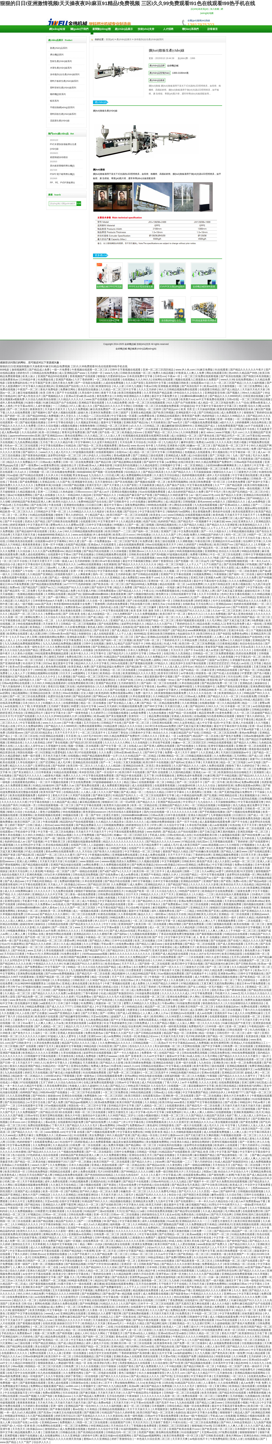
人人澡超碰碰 (96, 844)
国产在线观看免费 (82, 920)
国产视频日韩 (92, 1412)
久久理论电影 (164, 749)
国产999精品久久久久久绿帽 (137, 1171)
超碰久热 (83, 412)
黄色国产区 (265, 825)
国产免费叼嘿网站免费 (179, 1257)
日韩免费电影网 (54, 627)
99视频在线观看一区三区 (250, 1059)
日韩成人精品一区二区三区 (182, 838)
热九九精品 (239, 805)
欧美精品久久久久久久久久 (248, 778)
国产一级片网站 (57, 597)
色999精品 (140, 633)
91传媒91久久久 (120, 1118)
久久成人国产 (238, 1389)
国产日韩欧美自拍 (246, 963)
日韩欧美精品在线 (156, 1240)
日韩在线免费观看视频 (36, 557)
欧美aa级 (99, 716)
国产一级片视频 (215, 1280)
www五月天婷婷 (108, 706)
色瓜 (200, 788)
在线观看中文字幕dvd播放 (234, 478)
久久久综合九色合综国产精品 (22, 650)
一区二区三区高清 (32, 547)
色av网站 (162, 686)
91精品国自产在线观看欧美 (120, 656)
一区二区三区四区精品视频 (255, 399)
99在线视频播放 (72, 811)
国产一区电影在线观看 (88, 382)
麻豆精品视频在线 (90, 801)
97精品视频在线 (190, 983)
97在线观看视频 (87, 752)
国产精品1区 (76, 1148)
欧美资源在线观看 (76, 1023)
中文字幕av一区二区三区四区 (27, 660)
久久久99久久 (143, 379)
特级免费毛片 (248, 1369)
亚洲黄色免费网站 (217, 1283)
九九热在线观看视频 (206, 504)
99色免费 (216, 904)
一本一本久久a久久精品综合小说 (215, 1201)
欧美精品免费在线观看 (56, 570)
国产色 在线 (42, 488)
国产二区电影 (218, 455)
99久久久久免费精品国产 (134, 957)
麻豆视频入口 (216, 1039)
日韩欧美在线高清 (181, 580)
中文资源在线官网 (45, 749)
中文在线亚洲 (15, 937)
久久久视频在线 (220, 699)
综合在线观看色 (211, 1369)
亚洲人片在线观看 (243, 722)
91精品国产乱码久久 (125, 795)
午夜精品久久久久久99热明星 (63, 1293)
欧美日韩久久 (129, 1234)
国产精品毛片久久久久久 (28, 775)
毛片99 (190, 1036)
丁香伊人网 (229, 1158)
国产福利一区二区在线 (146, 531)
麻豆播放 (99, 1283)
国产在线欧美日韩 (111, 1204)
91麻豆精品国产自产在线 (185, 732)
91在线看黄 (222, 369)
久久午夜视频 (41, 1079)
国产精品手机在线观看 (96, 551)
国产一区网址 (108, 1013)
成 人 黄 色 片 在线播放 (206, 937)
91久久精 (68, 1224)
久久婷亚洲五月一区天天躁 (51, 1197)
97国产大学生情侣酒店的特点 (75, 630)
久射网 (230, 1174)
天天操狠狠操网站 (226, 801)
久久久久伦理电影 (55, 1227)
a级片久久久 (227, 422)
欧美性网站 (158, 1016)
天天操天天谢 (109, 1194)
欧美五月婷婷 (154, 1204)
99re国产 (145, 950)
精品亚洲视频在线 (23, 1197)
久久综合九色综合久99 (68, 1082)
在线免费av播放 (125, 943)
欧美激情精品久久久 (251, 524)
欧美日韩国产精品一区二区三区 (252, 617)
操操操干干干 (149, 617)
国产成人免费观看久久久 (150, 1366)
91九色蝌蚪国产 (123, 613)
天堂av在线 (51, 1201)
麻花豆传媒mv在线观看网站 (116, 1435)
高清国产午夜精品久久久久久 (85, 1227)
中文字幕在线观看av (52, 445)
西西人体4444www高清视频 (34, 1290)
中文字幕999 (108, 1399)
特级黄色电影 (224, 1356)
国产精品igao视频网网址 (148, 1435)
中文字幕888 (82, 442)
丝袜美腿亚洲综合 (105, 679)
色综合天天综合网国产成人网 (36, 1174)
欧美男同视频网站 (178, 481)
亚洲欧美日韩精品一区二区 (73, 749)
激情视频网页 (20, 369)
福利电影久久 (27, 679)
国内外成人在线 (110, 607)
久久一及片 (23, 1257)
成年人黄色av (50, 907)
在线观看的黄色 (176, 1105)
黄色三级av (6, 495)
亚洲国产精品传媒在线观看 (160, 818)
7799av (75, 1389)
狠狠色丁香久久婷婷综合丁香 (243, 765)
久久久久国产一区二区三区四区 (78, 907)
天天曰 (120, 1211)
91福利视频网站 (130, 1428)
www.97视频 (223, 432)
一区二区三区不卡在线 (14, 561)
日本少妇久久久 (32, 702)
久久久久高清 (224, 442)
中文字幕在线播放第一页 (73, 1260)
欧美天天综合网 (19, 871)
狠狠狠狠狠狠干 (249, 1432)
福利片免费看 (264, 574)
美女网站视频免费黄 (147, 729)
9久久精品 (20, 458)
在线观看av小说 (200, 382)
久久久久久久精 (38, 577)
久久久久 (42, 716)
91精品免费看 (48, 768)
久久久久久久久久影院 (129, 1379)
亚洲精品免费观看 (17, 1329)
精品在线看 (204, 623)
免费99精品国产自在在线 (92, 501)
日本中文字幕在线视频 (166, 881)
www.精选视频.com (213, 844)
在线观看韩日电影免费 (71, 1122)
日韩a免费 (38, 1148)
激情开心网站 (125, 808)
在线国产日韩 (79, 844)
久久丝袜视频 (119, 551)
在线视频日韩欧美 (178, 382)
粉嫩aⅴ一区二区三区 (199, 445)
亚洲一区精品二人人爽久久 (93, 498)
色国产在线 (150, 521)
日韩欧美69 (188, 861)
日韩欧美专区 (198, 930)
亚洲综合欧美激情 (131, 1108)
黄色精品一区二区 (28, 910)
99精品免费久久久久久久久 (126, 917)
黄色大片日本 (60, 795)
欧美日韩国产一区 (253, 1128)
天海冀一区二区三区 (173, 1115)
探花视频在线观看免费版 (119, 1283)
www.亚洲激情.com (236, 1359)
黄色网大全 (162, 594)
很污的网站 (133, 1346)
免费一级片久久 (155, 419)
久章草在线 (168, 610)
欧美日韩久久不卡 (107, 877)
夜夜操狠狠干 (20, 917)
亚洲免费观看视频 (138, 528)
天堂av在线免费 (127, 1184)
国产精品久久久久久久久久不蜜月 (239, 1056)
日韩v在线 (232, 399)
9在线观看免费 (142, 646)
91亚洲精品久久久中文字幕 (66, 739)
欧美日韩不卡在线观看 (132, 772)
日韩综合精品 (175, 1405)
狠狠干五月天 (46, 1046)
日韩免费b (31, 788)
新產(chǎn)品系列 (58, 48)
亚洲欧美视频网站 (244, 1112)
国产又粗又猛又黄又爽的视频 (195, 726)
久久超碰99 (44, 927)
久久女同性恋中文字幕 (28, 844)
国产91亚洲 (177, 1362)
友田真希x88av (255, 900)
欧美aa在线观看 (121, 1290)
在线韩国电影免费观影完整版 (205, 867)
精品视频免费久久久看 (28, 1432)
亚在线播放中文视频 (27, 1003)
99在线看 (82, 940)
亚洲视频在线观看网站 (100, 547)
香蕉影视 (212, 679)
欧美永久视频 (115, 511)
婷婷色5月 (23, 372)
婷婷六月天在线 (163, 990)
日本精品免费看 (99, 1260)
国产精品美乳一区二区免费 (213, 547)
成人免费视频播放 (261, 1161)
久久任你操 (31, 689)
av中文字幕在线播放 (259, 937)
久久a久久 (21, 471)
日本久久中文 (18, 1201)
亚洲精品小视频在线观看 (251, 1415)
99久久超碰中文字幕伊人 (164, 689)
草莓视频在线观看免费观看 (173, 1059)
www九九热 (112, 372)
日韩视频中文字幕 (170, 465)
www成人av (52, 1313)
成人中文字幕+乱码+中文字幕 (214, 722)
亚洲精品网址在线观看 (73, 1313)
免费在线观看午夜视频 (14, 577)
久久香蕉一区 (28, 1138)
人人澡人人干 (18, 673)
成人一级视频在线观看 (86, 910)
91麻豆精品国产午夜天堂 (236, 1023)
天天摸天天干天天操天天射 (133, 897)
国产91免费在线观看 (80, 887)
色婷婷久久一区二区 (221, 980)
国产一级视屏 (31, 1419)
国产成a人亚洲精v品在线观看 (153, 636)
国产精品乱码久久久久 (106, 1339)
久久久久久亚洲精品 (65, 1194)
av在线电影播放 (262, 706)
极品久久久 (145, 914)
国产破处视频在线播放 (33, 422)
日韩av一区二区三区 (142, 1254)
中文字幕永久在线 (134, 1204)
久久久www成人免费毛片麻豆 (17, 1135)
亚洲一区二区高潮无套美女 (124, 778)
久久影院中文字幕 (136, 653)
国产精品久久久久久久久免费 (240, 577)
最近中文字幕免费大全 (164, 396)
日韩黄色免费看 (81, 577)
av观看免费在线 (50, 465)
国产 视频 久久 (67, 1277)
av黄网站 (171, 462)
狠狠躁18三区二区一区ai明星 (119, 801)
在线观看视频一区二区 (152, 782)
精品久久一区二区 (23, 808)
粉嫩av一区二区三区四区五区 (190, 742)
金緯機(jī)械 (130, 344)
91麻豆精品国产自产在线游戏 (60, 402)
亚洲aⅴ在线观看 (210, 1072)
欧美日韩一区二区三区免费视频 (197, 643)
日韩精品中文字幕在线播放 (210, 1029)
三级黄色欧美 (51, 1432)
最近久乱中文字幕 (162, 1353)
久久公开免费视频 (84, 834)
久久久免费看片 (160, 1098)
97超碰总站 (187, 405)
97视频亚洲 (112, 749)
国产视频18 (183, 1346)
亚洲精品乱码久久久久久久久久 (179, 429)
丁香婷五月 (229, 1079)
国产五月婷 (90, 537)
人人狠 (97, 660)
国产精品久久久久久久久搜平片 (237, 1075)
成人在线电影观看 (104, 633)
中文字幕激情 (15, 567)
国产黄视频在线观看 (142, 663)
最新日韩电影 (43, 980)
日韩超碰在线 (25, 1069)
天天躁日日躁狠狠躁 (57, 660)
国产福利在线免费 (96, 1122)
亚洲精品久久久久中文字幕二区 (50, 894)
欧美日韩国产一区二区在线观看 (112, 1161)
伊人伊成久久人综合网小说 (220, 448)
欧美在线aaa (112, 963)
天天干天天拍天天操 (249, 537)
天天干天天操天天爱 (246, 1019)
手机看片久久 (223, 993)
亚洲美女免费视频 (142, 1244)
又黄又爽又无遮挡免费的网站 (218, 983)
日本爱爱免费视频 (48, 478)
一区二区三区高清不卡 (93, 732)
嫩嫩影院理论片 (9, 970)
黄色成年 (152, 1125)
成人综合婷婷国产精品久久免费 (186, 491)
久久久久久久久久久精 (14, 801)
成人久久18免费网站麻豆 (19, 891)
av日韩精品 (248, 597)
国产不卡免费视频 (136, 498)
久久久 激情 (240, 1290)
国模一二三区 (192, 871)
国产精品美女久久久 (65, 564)
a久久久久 (136, 425)
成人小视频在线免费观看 (233, 749)
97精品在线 (189, 841)
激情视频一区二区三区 (154, 1280)
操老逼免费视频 (174, 943)
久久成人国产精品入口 (113, 1085)
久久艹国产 (25, 1442)
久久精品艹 (115, 1122)
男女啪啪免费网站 (125, 1382)
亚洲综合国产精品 (104, 1379)
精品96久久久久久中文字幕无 (92, 663)
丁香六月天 (58, 1125)
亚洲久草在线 (192, 1240)
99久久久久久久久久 (160, 1296)
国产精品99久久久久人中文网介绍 (157, 900)
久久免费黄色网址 (73, 1372)
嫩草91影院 (188, 442)
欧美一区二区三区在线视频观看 (147, 402)
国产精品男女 (35, 838)
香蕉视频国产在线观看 (83, 376)
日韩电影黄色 (167, 1125)
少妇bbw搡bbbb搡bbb (28, 907)
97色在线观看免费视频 (109, 458)
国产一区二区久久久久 (94, 1217)
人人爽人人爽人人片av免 (50, 1023)
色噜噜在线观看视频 (171, 438)
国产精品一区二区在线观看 (200, 943)
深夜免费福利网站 (135, 504)
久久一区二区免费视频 (14, 1049)
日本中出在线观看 (122, 940)
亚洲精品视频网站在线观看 (43, 673)
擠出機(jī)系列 (57, 54)
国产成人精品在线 (257, 1174)
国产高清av (45, 1412)
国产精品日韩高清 (153, 471)
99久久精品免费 (213, 970)
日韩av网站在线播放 (92, 867)
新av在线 (27, 980)
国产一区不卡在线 (187, 821)
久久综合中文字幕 (174, 825)
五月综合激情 (181, 1376)
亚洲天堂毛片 (94, 485)
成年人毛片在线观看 (219, 475)
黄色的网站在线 (234, 1267)
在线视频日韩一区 (160, 600)
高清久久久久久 (135, 821)
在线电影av (203, 1214)
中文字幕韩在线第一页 (110, 570)
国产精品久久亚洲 (231, 495)
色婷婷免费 (263, 917)
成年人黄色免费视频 (12, 402)
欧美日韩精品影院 (232, 953)
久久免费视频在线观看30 (115, 864)
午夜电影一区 (157, 976)
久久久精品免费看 (117, 402)
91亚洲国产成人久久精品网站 (85, 858)
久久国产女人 (180, 1339)
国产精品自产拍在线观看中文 (237, 1069)
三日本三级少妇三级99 (66, 1069)
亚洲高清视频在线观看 (246, 1224)
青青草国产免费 (191, 415)
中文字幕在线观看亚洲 (33, 884)
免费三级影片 (260, 660)
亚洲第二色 (211, 792)
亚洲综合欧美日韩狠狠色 (161, 633)
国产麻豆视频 (88, 1392)
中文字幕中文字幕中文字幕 (200, 1250)
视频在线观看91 (178, 858)
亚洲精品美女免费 (143, 1201)
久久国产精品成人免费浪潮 (89, 1395)
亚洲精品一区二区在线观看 (234, 914)
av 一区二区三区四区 (111, 1095)
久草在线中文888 (89, 392)
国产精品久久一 (242, 1188)
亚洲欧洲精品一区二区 (171, 755)
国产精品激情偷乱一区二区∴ (39, 620)
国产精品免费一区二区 (30, 996)
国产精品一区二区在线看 (164, 399)
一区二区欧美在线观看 (107, 379)
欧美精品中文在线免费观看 (218, 891)
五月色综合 (16, 1316)
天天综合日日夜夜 (14, 953)
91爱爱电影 (58, 752)
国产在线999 (140, 1349)
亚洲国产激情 (211, 881)
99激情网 (230, 561)
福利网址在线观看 (192, 1267)
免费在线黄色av (94, 1032)
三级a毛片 (60, 858)
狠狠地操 (197, 1425)
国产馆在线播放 (239, 759)
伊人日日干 (74, 729)
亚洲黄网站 (27, 815)
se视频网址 (79, 673)
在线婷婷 (53, 1260)
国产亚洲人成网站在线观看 (159, 745)
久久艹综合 (242, 402)
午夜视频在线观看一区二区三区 (90, 369)
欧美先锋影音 (217, 887)
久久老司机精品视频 (69, 620)
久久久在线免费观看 (19, 412)
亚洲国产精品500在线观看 (53, 376)
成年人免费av (255, 689)
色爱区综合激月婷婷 (60, 696)
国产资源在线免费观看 (25, 768)
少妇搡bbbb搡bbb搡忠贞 (193, 396)
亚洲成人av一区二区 (205, 772)
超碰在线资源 (36, 1227)
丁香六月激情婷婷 (10, 686)
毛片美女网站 (46, 590)
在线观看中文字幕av (60, 554)
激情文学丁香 (234, 1280)
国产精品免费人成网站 (149, 660)
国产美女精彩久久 (24, 772)
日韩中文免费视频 (124, 1151)
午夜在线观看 (51, 821)
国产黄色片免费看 (231, 735)
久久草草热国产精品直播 (158, 392)
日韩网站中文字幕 (147, 468)
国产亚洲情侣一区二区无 (221, 537)
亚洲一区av (255, 726)
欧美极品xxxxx (63, 1395)
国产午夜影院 (241, 607)
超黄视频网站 (23, 1326)
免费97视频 (191, 518)
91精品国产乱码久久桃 (188, 1382)
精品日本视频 (74, 551)
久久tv (140, 1382)
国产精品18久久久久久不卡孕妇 (112, 405)
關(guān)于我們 (79, 29)
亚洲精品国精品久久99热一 (149, 838)
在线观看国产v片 (222, 1178)
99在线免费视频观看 (244, 1052)
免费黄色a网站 (240, 633)
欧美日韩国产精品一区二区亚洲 (91, 1346)
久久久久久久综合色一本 (202, 693)
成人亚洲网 (197, 1009)
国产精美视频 (65, 1333)
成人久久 (87, 405)
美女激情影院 (164, 765)
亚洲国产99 (197, 1227)
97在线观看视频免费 (29, 1438)
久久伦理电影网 (195, 828)
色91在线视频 (182, 1296)
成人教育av (125, 966)
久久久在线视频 (90, 1366)
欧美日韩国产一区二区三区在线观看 (128, 514)
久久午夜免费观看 (123, 1079)
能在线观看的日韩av (45, 438)
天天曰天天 (6, 458)
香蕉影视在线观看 (259, 749)
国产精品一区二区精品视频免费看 (160, 702)
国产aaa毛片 (175, 422)
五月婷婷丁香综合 (118, 732)
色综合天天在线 (177, 914)
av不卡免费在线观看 (201, 636)
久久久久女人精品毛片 (158, 1128)
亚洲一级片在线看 (186, 1062)
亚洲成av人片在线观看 (210, 1359)
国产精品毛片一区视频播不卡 (195, 521)
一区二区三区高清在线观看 (83, 597)
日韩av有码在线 (160, 1181)
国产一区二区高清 (17, 409)
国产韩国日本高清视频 (256, 376)
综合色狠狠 (42, 1359)
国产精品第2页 (26, 854)
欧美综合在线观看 (154, 1158)
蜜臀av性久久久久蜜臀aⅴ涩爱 (67, 524)
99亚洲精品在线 (228, 795)
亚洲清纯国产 (126, 924)
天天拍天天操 (197, 1283)
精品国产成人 (98, 514)
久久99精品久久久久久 (25, 1224)
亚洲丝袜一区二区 (158, 580)
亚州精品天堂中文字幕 (121, 1105)
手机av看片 (108, 943)
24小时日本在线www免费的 (161, 726)
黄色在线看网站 (74, 435)
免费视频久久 (68, 1422)
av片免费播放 (126, 409)
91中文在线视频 (222, 600)
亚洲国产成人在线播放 (28, 1191)
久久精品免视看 (123, 999)
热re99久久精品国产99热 (243, 372)
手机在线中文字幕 (25, 831)
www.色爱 (162, 557)
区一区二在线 (51, 1267)
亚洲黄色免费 (78, 1310)
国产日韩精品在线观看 (146, 574)
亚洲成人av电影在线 (238, 1419)
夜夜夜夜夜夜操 (32, 544)
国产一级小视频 (222, 877)
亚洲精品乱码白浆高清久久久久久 (221, 996)
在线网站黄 (198, 1296)
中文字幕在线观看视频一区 (171, 768)
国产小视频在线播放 (97, 1148)
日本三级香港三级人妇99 (172, 940)
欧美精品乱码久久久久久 (45, 957)
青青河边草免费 (236, 623)
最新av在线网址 (224, 927)
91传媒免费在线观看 (148, 993)
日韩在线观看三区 (56, 1148)
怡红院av (203, 841)
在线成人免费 (70, 669)
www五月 (237, 993)
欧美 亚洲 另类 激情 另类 (145, 610)
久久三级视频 (212, 917)
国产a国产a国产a (110, 871)
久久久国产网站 (37, 759)
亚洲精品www (224, 603)
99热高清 (199, 1280)
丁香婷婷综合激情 (101, 1273)
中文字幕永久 (153, 904)
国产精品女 (234, 788)
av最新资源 (95, 1023)
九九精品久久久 (205, 1270)
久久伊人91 (52, 475)
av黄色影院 (75, 993)
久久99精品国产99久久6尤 (168, 696)
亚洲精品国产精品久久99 (173, 805)
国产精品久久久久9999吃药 (225, 396)
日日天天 (65, 673)
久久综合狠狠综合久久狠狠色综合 (244, 1003)
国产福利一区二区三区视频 (117, 640)
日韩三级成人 (35, 825)
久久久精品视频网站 (161, 567)
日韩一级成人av (63, 561)
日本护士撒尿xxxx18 (172, 1135)
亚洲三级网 (248, 1082)
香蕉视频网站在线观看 (195, 1128)
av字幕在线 (253, 435)
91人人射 (119, 386)
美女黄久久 (234, 597)
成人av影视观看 (218, 825)
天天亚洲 (71, 735)
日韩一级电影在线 (254, 1280)
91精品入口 (218, 623)
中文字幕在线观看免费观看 (99, 775)
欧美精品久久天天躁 (94, 1323)
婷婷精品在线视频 (30, 970)
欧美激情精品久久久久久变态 (140, 673)
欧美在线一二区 (61, 920)
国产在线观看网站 (109, 623)
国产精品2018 (224, 617)
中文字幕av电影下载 (248, 729)
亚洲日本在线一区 (239, 630)
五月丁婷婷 (47, 1082)
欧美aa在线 (211, 386)
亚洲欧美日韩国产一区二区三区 (196, 1006)
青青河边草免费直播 (74, 432)
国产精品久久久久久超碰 (148, 587)
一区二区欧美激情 (247, 570)
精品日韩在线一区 (137, 976)
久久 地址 (148, 917)
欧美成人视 (193, 1409)
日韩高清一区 (172, 1379)
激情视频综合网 (215, 739)
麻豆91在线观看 (14, 848)
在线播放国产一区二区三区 (254, 960)
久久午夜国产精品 (196, 528)
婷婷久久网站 (119, 1098)
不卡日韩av (128, 468)
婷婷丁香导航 (73, 1376)
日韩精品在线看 (37, 999)
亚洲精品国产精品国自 (48, 808)
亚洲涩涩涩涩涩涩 (219, 663)
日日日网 (86, 1389)
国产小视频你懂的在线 (141, 594)
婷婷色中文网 (90, 1435)
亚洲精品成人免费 (176, 455)
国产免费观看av (172, 904)
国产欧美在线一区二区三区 (109, 584)
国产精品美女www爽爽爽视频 (189, 630)
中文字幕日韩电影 (222, 864)
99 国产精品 (110, 1221)
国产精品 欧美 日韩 (203, 1151)
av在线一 (35, 1422)
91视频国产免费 (187, 1356)
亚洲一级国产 (23, 1263)
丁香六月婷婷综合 (202, 1161)
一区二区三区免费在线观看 (64, 1158)
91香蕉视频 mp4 (245, 1277)
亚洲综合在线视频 (72, 1095)
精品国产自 (74, 594)
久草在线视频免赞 (54, 950)
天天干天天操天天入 (139, 1409)
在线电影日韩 (230, 1369)
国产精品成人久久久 (130, 590)
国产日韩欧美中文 (119, 501)
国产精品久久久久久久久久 (236, 650)
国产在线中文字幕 (102, 587)
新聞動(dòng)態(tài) (101, 33)
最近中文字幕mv (113, 504)
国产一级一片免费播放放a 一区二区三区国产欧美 (109, 541)
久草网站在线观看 (56, 594)
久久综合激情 (160, 1362)
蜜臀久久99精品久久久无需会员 (103, 488)
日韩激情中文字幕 (197, 1316)
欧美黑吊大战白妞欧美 (117, 805)
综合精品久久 (133, 471)
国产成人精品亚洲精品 (71, 1343)
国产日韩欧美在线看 (212, 1435)
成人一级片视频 (24, 603)
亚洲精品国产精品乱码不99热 (167, 897)
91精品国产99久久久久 (95, 1201)
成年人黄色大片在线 (98, 1343)
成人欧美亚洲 (243, 1049)
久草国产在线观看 (80, 795)
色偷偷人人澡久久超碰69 (83, 1085)
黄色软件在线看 (222, 511)
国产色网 (92, 432)
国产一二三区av (262, 504)
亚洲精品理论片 (34, 712)
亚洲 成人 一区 (168, 735)
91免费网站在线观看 (49, 1425)
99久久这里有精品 (185, 722)
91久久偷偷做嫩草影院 (152, 1372)
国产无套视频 (36, 841)
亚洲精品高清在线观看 (86, 762)
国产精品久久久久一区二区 (223, 696)
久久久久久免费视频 (251, 1320)
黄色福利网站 (92, 1287)
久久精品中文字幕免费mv (231, 498)
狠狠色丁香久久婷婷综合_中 (71, 514)
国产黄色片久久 (22, 1032)
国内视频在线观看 (254, 904)
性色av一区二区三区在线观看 (22, 445)
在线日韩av (127, 980)
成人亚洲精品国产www (72, 372)
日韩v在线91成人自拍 (179, 834)
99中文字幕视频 (141, 881)
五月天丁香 (78, 547)
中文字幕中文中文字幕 (178, 937)
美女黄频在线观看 (70, 610)
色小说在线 (19, 1155)
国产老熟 (226, 881)
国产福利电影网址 (240, 1247)
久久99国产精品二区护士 (122, 1115)
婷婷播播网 (243, 422)
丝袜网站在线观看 (163, 379)
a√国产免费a (197, 858)
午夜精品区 (202, 1415)
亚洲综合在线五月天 (141, 1155)
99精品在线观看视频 (220, 742)
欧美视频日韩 (18, 699)
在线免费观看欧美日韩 (81, 683)
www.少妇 (231, 521)
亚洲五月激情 (111, 815)
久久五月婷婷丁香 (166, 1138)
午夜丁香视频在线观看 (118, 983)
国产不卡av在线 (194, 650)
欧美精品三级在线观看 (242, 1386)
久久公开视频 (91, 943)
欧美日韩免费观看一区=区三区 (208, 481)
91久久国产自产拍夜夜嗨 (181, 402)
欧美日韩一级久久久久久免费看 (219, 1138)
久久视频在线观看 (149, 861)
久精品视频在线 (26, 491)
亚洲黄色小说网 (176, 445)
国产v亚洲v (231, 1102)
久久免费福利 (151, 1227)
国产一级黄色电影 (78, 712)
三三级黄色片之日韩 (245, 471)
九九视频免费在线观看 (83, 970)
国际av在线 (130, 1389)
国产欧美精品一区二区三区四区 (50, 1168)
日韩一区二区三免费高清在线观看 (201, 1158)
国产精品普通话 (184, 877)
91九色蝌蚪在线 (58, 1059)
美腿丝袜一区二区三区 (109, 1003)
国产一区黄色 (248, 1141)
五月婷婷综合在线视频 (144, 438)
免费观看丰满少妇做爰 (48, 485)
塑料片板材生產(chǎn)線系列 (64, 81)
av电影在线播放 (118, 699)
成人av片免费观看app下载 (250, 1201)
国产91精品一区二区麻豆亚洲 (198, 669)
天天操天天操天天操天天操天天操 (241, 1105)
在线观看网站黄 (211, 627)
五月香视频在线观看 (222, 841)
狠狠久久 (5, 950)
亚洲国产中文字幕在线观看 (176, 574)
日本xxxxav (31, 914)
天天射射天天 (51, 623)
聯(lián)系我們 (190, 29)
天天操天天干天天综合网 (58, 719)
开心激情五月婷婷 (54, 656)
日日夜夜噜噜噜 (81, 646)
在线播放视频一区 (210, 702)
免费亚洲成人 (161, 1089)
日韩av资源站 (43, 1069)
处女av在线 (173, 1214)
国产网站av (99, 696)
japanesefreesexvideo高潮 (25, 435)
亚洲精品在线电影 (192, 970)
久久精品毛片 (23, 600)
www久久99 (227, 379)
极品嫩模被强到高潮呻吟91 (177, 425)
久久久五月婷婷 (147, 389)
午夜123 (255, 1402)
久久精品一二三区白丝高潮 (94, 415)
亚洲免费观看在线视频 (104, 1029)
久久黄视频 (64, 676)
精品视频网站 (20, 693)
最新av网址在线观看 (257, 508)
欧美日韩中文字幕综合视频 (188, 963)
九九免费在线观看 (63, 891)
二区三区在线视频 (230, 1009)
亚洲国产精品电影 (72, 1250)
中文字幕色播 (263, 679)
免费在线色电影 (38, 1349)
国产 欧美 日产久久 (129, 1059)
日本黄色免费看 (236, 481)
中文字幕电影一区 (219, 1197)
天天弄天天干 (263, 1306)
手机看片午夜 (30, 900)
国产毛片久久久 (188, 1191)
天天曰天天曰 (141, 1422)
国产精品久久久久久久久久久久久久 (58, 448)
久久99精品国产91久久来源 (39, 528)
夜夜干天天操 (109, 392)
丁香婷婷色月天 (171, 640)
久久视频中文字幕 (138, 689)
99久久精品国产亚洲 (119, 1135)
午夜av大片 (33, 953)
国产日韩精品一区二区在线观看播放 (150, 1336)
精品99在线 (263, 884)
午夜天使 (240, 1174)
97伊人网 (157, 825)
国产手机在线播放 (83, 554)
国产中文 (82, 854)
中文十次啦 (110, 924)
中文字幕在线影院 (215, 788)
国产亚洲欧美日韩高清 (65, 867)
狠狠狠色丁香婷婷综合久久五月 (246, 1399)
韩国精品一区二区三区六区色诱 (43, 1366)
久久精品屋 (7, 600)
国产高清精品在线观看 (91, 1432)
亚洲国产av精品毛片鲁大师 (117, 597)
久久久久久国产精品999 (29, 818)
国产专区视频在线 (134, 759)
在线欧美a (188, 603)
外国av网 (22, 1349)
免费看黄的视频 (257, 1392)
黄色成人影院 (95, 627)
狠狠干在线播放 (29, 1435)
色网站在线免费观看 (206, 1098)
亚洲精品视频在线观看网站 (250, 1372)
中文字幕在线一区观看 (124, 415)
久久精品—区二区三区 (18, 993)
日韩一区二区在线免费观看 (78, 462)
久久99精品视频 (261, 594)
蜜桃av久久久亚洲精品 (97, 1438)
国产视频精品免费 (77, 904)
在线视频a (128, 379)
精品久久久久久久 (116, 844)
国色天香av (218, 990)
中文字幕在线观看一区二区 (114, 990)
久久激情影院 (232, 1326)
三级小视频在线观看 (90, 1184)
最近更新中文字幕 (63, 663)
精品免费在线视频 (159, 716)
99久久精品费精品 (195, 759)
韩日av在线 (148, 1346)
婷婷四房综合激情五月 (111, 891)
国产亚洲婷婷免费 (10, 663)
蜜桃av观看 (105, 1079)
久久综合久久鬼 (10, 547)
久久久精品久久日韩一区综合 (156, 1359)
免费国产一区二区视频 (53, 1280)
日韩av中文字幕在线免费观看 (206, 1108)
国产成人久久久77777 (59, 1006)
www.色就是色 (248, 1287)
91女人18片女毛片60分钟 (205, 953)
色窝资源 (132, 1009)
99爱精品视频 (82, 719)
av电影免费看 (139, 712)
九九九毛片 (40, 1158)
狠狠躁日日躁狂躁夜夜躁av (226, 907)
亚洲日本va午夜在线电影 (106, 561)
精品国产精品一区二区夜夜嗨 (181, 1032)
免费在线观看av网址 (122, 693)
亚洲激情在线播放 (74, 504)
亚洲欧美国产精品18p (136, 422)
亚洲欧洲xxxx (137, 551)
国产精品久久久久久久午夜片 (247, 369)
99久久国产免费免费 (88, 709)
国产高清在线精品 (15, 1102)
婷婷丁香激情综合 (163, 561)
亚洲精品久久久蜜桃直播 (183, 508)
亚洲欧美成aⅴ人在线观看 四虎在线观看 (136, 1356)
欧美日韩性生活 (206, 633)
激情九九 (111, 643)
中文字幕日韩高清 (259, 1131)
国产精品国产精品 (178, 884)
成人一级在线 (255, 623)
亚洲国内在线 (98, 1181)
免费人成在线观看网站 (33, 554)
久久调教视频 (185, 541)
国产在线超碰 (219, 940)
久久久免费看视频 (107, 686)
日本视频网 (158, 1405)
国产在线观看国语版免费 (44, 610)
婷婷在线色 (125, 1197)
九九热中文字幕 (164, 1201)
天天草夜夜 (38, 1244)
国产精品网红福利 (157, 1323)
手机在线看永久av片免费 (42, 778)
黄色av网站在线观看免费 (60, 851)
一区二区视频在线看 (247, 419)
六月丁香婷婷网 (83, 379)
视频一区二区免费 (45, 1333)
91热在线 (234, 825)
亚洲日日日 (80, 617)
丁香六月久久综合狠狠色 (256, 1009)
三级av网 (50, 567)
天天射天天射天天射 (196, 438)
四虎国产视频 (146, 1432)
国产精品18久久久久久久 (204, 1188)
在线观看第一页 (223, 429)
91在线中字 (67, 1141)
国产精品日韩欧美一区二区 (199, 1366)
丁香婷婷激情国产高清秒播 (134, 1353)
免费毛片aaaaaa (108, 1056)
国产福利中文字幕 (154, 462)
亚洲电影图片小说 (186, 412)
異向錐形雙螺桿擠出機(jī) (62, 165)
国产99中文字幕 (153, 706)
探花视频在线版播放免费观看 (84, 841)
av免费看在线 (147, 415)
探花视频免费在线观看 (180, 976)
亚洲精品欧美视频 (81, 660)
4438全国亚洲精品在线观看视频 (176, 1270)
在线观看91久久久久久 (14, 1353)
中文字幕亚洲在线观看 (245, 475)
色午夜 (150, 445)
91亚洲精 (68, 429)
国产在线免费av (109, 874)
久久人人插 (55, 1353)
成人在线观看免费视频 (217, 1131)
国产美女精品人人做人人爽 (124, 702)
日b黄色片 (257, 894)
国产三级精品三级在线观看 (148, 455)
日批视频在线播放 (118, 712)
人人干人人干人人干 (220, 528)
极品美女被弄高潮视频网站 (129, 1141)
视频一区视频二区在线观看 (84, 745)
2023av (47, 663)
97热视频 (252, 564)
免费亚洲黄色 (35, 1201)
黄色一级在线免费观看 (83, 894)
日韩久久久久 (150, 735)
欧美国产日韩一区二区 (147, 640)
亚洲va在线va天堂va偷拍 (172, 1333)
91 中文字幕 (229, 1125)
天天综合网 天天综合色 (133, 442)
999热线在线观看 (157, 504)
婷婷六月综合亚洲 (144, 1273)
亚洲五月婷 (197, 577)
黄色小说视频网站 (50, 811)
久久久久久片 (74, 537)
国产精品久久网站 (100, 940)
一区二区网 (49, 1032)
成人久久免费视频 (41, 1247)
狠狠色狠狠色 (177, 557)
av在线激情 (11, 706)
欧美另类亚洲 (80, 468)
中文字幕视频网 (171, 861)
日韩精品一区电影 (147, 1151)
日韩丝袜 (242, 1079)
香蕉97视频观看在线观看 (190, 620)
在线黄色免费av (257, 1376)
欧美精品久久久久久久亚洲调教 (41, 1052)
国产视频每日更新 (63, 990)
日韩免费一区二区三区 (107, 1234)
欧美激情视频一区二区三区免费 (210, 468)
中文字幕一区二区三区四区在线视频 (225, 1168)
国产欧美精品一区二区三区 (194, 1254)
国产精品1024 (222, 1230)
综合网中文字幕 (252, 541)
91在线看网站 (230, 627)
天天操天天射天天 (55, 409)
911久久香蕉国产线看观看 (221, 848)
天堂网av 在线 (36, 933)
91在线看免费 (249, 696)
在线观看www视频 (174, 1148)
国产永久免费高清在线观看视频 (229, 1181)
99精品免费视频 (35, 1006)
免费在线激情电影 (166, 1277)
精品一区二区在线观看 (13, 778)
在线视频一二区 (177, 1085)
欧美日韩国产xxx (224, 544)
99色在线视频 (151, 1026)
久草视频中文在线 (56, 745)
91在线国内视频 (193, 1306)
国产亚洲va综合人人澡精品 (235, 504)
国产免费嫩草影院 (111, 1287)
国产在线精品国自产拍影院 (220, 570)
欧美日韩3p (58, 488)
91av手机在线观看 (227, 1320)
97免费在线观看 (228, 1432)
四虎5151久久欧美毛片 (58, 947)
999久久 (104, 1049)
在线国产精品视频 (76, 544)
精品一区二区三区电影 (171, 564)
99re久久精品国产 (252, 392)
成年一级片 (253, 1032)
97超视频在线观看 (83, 452)
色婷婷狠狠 (85, 584)
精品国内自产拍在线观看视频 (77, 821)
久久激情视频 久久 (69, 768)
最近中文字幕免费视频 (116, 1227)
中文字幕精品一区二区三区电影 (143, 851)
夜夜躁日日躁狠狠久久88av (127, 676)
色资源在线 (252, 1036)
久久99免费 (240, 1356)
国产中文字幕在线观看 (89, 805)
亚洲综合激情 (250, 1089)
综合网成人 (136, 1158)
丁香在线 (12, 481)
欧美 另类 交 (188, 409)
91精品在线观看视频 (42, 514)
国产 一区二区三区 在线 (194, 999)
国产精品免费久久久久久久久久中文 (35, 676)
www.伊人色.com (186, 369)
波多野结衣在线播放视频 (198, 1145)
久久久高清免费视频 (19, 1095)
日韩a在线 (26, 630)
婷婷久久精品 (247, 917)
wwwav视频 (108, 861)
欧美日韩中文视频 (93, 897)
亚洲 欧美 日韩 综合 (21, 1303)
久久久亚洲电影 (71, 1435)
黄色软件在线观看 (109, 1329)
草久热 (227, 491)
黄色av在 (124, 445)
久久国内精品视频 (180, 772)
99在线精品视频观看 (259, 1329)
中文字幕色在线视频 (93, 438)
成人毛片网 (64, 762)
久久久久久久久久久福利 (160, 551)
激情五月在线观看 (64, 709)
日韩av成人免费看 (51, 462)
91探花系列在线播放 (126, 465)
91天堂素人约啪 (87, 590)
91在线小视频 (65, 528)
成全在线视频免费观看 (131, 544)
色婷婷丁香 (104, 537)
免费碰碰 (12, 419)
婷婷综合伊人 (218, 1092)
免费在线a (204, 864)
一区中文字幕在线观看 (212, 874)
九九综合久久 (97, 475)
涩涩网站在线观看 (136, 1069)
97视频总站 (34, 1214)
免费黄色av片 (162, 1339)
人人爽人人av (66, 567)
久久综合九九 (257, 1362)
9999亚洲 (40, 669)
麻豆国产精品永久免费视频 (157, 1386)
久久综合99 (200, 1257)
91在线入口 (149, 1059)
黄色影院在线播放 (88, 389)
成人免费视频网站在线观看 (137, 475)
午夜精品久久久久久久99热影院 (191, 1336)
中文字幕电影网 (34, 498)
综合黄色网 (135, 1026)
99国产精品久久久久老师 (59, 996)
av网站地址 (182, 577)
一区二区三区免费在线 (116, 1092)
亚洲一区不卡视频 (53, 544)
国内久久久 (102, 620)
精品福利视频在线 (188, 920)
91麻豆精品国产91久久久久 (247, 1300)
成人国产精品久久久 (247, 518)
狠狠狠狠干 (226, 1412)
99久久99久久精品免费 (30, 1293)
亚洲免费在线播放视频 (30, 973)
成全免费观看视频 (50, 1419)
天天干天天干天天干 (67, 732)
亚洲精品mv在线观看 (183, 1013)
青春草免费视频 (133, 818)
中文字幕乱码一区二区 (248, 656)
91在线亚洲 (106, 1046)
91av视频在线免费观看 (171, 973)
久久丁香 (24, 706)
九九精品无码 (87, 458)
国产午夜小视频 (72, 722)
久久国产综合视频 (115, 689)
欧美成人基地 (247, 1138)
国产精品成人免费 (39, 369)
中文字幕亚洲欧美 (130, 1221)
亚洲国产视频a (64, 379)
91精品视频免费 (79, 1181)
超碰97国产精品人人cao (39, 1320)
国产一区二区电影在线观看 (101, 1372)
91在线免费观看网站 (200, 1310)
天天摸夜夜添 (91, 1062)
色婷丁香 (232, 1115)
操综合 (32, 1339)
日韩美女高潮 (44, 709)
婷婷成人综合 (111, 986)
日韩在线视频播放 (203, 458)
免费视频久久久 (45, 1135)
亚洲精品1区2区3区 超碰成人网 (240, 1072)
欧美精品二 (36, 627)
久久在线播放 (179, 498)
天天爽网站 (129, 1310)
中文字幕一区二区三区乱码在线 (231, 1237)
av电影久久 (219, 501)
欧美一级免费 (238, 1353)
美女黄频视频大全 (250, 795)
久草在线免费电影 (86, 990)
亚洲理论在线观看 (25, 729)
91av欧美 (172, 1221)
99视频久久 (120, 524)
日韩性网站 (54, 669)
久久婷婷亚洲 (90, 729)
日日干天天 (132, 894)
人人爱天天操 (152, 1419)
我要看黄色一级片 (139, 1016)
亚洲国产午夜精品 (151, 874)
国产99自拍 (39, 1095)
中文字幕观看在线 (10, 620)
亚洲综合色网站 (80, 1065)
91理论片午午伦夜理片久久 (225, 1204)
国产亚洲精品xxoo (52, 435)
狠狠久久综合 (15, 811)
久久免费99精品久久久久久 (116, 1042)
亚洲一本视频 (225, 419)
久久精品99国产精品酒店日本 (209, 676)
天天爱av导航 (168, 1356)
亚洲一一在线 (136, 904)
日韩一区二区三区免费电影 (77, 1237)
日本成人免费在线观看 (153, 854)
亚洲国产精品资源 (106, 683)
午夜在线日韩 (203, 541)
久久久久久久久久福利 (33, 1036)
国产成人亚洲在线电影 (241, 613)
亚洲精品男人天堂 (25, 607)
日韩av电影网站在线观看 (16, 683)
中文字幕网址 (8, 973)
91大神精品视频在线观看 (107, 1168)
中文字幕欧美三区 (55, 841)
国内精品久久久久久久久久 (23, 1369)
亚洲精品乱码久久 (155, 884)
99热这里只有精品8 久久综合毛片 (147, 1085)
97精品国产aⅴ (203, 877)
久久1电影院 (7, 877)
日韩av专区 (155, 653)
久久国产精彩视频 (200, 1339)
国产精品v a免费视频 (233, 1379)
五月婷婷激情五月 (129, 683)
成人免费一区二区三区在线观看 (23, 1240)
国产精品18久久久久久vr (42, 1151)
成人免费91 (243, 567)
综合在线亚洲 (25, 1016)
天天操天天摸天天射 (34, 686)
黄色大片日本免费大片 (237, 1095)
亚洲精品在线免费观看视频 (237, 1273)
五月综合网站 (22, 504)
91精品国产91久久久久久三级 (193, 610)
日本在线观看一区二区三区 (150, 996)
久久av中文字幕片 (154, 1056)
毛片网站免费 (233, 1211)
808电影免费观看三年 (81, 1280)
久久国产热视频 (167, 798)
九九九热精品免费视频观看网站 (23, 643)
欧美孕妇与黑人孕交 (106, 1362)
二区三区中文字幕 (96, 1105)
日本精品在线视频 (91, 1296)
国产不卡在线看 (14, 521)
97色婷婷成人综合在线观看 (43, 1155)
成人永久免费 (82, 429)
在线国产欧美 (251, 907)
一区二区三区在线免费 (83, 914)
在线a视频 (200, 716)
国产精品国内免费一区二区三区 (220, 683)
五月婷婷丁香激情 (59, 706)
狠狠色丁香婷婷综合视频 (97, 1089)
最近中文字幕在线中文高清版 (34, 564)
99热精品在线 (135, 1006)
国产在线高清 (120, 1277)
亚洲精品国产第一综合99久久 (82, 1405)
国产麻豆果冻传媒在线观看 (207, 818)
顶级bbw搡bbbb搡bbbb (95, 594)
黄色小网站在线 (57, 887)
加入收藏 (214, 9)
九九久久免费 (52, 818)
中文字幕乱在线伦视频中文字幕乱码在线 (102, 1300)
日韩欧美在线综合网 (206, 587)
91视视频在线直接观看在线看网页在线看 (146, 435)
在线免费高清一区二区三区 (98, 1240)
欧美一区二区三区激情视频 (240, 1108)
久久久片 (126, 871)
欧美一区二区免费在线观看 (175, 468)
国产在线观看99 (259, 841)
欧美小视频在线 (242, 584)
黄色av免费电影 (248, 732)
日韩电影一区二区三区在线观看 (182, 1392)
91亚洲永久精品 (180, 1141)
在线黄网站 (86, 716)
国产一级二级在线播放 (25, 1118)
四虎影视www (15, 732)
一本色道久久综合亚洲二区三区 (152, 1438)
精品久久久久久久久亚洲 (130, 1240)
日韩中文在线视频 (94, 643)
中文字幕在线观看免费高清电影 (243, 818)
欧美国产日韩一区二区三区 (43, 508)
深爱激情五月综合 (159, 887)
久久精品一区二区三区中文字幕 (118, 389)
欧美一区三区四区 (235, 1329)
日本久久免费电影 (138, 650)
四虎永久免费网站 (127, 861)
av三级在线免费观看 (116, 1158)
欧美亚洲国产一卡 (239, 1254)
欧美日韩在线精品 (226, 1085)
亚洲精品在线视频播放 (112, 1409)
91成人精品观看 (256, 1353)
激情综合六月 (70, 818)
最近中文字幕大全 (56, 712)
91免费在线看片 (70, 953)
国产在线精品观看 (260, 851)
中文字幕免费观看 (202, 993)
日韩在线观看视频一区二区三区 (56, 805)
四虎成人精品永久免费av (214, 640)
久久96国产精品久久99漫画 (103, 980)
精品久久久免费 (195, 848)
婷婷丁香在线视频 (58, 742)
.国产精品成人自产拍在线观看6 (232, 709)
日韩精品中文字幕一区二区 (51, 511)
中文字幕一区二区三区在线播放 (56, 831)
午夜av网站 (169, 1003)
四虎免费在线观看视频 (114, 910)
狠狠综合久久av (222, 471)
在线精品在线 (71, 792)
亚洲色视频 (87, 1138)
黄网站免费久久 (34, 617)
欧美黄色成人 (9, 1174)
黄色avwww (204, 501)
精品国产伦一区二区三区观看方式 (61, 1128)
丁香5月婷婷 (94, 636)
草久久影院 (228, 567)
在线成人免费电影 (86, 1056)
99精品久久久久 (149, 894)
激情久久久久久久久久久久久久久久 (130, 953)
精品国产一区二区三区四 (42, 1108)
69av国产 (122, 1125)
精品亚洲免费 (207, 712)
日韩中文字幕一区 (165, 920)
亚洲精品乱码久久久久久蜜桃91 (109, 788)
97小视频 (35, 1392)
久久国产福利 (129, 1303)
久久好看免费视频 (75, 627)
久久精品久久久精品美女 (110, 821)
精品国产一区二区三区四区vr (29, 429)
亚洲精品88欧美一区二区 (213, 689)
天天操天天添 (129, 986)
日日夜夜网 (219, 1425)
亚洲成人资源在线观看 (70, 1032)
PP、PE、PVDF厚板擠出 (62, 182)
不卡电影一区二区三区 (243, 930)
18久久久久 (46, 900)
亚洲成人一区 (248, 627)
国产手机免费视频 (190, 627)
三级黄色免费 (243, 891)
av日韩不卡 (27, 488)
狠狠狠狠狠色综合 (73, 1419)
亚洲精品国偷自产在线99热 (247, 636)
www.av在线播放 (82, 534)
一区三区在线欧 (159, 650)
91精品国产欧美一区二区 (140, 891)
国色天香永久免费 (63, 382)
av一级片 (195, 495)
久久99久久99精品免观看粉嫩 (25, 656)
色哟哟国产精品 (29, 1092)
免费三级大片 (191, 1326)
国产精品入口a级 (135, 1211)
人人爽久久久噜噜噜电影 (27, 1267)
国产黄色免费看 (249, 1122)
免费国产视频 (8, 1069)
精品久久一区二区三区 (154, 1428)
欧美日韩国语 (133, 1095)
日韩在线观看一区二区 (123, 1260)
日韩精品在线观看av (153, 1065)
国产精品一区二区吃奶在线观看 (225, 1036)
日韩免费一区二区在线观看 (238, 1046)
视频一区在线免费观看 (197, 1405)
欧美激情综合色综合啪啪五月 (235, 772)
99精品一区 (74, 966)
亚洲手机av (163, 1273)
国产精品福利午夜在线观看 (32, 531)
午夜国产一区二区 (28, 389)
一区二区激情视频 (104, 887)
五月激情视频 (227, 386)
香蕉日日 (53, 686)
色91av (49, 825)
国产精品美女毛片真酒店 (186, 1184)
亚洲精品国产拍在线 (68, 386)
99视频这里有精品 (15, 1415)
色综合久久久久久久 (141, 1046)
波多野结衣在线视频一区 (241, 874)
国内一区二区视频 (103, 574)
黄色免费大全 (105, 396)
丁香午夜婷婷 (91, 993)
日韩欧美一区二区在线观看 (71, 518)
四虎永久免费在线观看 (65, 1303)
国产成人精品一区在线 (145, 1135)
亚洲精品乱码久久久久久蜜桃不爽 (93, 933)
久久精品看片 (259, 567)
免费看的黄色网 (143, 597)
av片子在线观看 (254, 425)
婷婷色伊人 (68, 788)
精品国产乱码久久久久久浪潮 (239, 1257)
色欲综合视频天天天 (13, 874)
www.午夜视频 (207, 419)
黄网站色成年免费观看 (190, 775)
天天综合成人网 (145, 1138)
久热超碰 (151, 448)
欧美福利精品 (182, 990)
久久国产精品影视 (179, 739)
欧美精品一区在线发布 (164, 699)
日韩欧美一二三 (146, 1039)
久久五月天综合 (21, 1148)
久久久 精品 (165, 1247)
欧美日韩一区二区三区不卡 (149, 871)
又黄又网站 (221, 1386)
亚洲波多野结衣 (217, 630)
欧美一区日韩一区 (53, 1191)
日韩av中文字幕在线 (128, 1082)
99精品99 (245, 1102)
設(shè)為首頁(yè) (199, 9)
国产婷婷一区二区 (15, 415)
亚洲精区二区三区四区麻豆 (174, 1425)
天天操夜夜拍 (163, 930)
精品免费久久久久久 (45, 630)
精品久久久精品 (14, 966)
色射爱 (243, 405)
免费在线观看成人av (223, 729)
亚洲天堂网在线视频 (51, 1115)
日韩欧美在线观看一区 (183, 656)
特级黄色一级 (204, 673)
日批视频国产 (176, 528)
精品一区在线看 (101, 976)
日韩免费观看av (107, 590)
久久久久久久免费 (139, 1098)
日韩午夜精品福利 (227, 960)
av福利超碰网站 (183, 1353)
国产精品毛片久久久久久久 (157, 778)
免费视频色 (91, 1095)
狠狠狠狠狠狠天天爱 (133, 419)
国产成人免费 (56, 1102)
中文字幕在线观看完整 (116, 610)
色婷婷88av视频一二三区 (74, 1029)
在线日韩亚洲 (186, 462)
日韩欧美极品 (40, 960)
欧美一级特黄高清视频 (174, 1026)
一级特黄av (160, 914)
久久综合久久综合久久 (257, 993)
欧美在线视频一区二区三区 (118, 636)
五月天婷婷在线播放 (237, 1039)
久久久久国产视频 (109, 792)
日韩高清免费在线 (220, 1052)
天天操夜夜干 (264, 429)
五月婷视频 (237, 1395)
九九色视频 (74, 1336)
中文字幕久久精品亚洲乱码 (38, 386)
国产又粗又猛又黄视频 (230, 590)
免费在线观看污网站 (84, 828)
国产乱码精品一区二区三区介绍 (250, 491)
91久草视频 (261, 1273)
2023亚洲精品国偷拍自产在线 (116, 729)
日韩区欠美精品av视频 (59, 834)
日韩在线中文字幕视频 (248, 927)
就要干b (255, 759)
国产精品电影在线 (21, 1389)
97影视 (148, 947)
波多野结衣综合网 (227, 1270)
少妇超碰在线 (146, 669)
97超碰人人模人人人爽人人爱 (22, 858)
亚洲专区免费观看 (101, 412)
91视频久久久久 (52, 702)
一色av (214, 1191)
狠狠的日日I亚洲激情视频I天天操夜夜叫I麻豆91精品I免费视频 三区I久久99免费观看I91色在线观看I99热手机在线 (127, 3)
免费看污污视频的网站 (165, 627)
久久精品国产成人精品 (65, 801)
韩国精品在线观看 (60, 1171)
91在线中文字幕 (32, 663)
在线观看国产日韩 (120, 1422)
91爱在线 (116, 1065)
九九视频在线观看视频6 (143, 933)
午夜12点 (149, 590)
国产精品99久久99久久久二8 (207, 706)
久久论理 (136, 1227)
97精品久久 (162, 663)
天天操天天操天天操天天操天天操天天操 (23, 887)
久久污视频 (262, 722)
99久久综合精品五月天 (176, 660)
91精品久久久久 (109, 1303)
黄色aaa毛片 (115, 1323)
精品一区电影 (207, 1032)
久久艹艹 (220, 485)
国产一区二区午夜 (215, 782)
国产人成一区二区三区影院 (137, 1329)
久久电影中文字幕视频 (60, 1244)
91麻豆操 (218, 521)
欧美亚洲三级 (159, 508)
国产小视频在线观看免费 (101, 1131)
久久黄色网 (36, 871)
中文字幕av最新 (110, 927)
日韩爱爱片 (41, 1211)
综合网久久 (39, 1098)
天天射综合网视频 (235, 900)
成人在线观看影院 (142, 785)
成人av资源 (212, 650)
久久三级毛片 (126, 1194)
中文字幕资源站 (163, 947)
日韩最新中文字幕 (73, 1019)
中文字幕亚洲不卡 (108, 521)
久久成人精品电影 (213, 1211)
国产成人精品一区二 (100, 617)
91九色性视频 (258, 1029)
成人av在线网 (205, 1013)
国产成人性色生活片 (30, 396)
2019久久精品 (119, 1026)
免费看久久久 (13, 1029)
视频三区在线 (67, 686)
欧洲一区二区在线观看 (252, 828)
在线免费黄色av (9, 379)
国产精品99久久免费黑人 (214, 1300)
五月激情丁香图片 (160, 1422)
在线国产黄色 (126, 1366)
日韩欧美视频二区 (144, 808)
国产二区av (83, 788)
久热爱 (83, 1036)
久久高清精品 (183, 653)
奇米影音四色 (87, 772)
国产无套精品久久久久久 (91, 1415)
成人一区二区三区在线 (162, 927)
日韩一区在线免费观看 (128, 547)
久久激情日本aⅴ (62, 1346)
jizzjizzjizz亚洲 (135, 709)
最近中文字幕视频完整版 (137, 561)
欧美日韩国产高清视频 (130, 1102)
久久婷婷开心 (99, 712)
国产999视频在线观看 (76, 808)
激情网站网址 (156, 501)
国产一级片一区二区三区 (120, 518)
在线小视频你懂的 (249, 848)
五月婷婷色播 (123, 574)
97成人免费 (117, 498)
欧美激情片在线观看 (47, 1016)
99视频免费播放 (16, 930)
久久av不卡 (54, 429)
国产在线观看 (250, 1260)
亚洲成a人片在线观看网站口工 (248, 1042)
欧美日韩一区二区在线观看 (151, 924)
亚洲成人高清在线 (182, 716)
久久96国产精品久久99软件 (163, 983)
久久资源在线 (115, 1415)
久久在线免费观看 (228, 1382)
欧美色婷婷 (102, 693)
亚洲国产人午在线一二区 (26, 570)
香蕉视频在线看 (261, 1049)
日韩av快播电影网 (254, 735)
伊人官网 (32, 636)
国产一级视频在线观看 (239, 666)
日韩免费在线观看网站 (111, 894)
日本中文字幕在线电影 (61, 422)
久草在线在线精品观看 (56, 844)
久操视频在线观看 (230, 834)
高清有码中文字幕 (156, 382)
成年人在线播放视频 (154, 1221)
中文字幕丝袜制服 (198, 940)
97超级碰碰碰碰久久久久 (107, 782)
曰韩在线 (209, 617)
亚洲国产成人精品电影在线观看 (108, 904)
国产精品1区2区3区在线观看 (86, 742)
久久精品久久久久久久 (71, 399)
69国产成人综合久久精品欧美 (226, 999)
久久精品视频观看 (151, 1326)
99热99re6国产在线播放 (54, 1092)
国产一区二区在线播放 (209, 1095)
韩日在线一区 (254, 547)
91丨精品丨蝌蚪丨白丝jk (88, 1244)
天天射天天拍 (136, 1148)
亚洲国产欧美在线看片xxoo (184, 1428)
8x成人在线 (194, 1056)
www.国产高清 (43, 603)
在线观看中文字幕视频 (144, 1306)
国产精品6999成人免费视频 (43, 415)
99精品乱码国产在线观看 (111, 1009)
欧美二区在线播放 (145, 940)
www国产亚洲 (51, 986)
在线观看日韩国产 (215, 950)
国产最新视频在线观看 (209, 933)
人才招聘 (168, 29)
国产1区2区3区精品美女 (39, 732)
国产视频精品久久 (53, 396)
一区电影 (170, 587)
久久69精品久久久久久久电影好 (86, 511)
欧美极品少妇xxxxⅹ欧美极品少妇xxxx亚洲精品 (170, 864)
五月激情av (11, 1237)
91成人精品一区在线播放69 (145, 1399)
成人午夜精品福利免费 (189, 795)
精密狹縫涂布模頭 (59, 157)
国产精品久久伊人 (142, 1161)
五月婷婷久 (16, 537)
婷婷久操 (209, 960)
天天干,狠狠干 (190, 752)
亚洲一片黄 (77, 570)
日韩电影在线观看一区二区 (245, 1016)
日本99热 (152, 1267)
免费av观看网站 (52, 1392)
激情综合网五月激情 (12, 597)
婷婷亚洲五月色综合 (12, 712)
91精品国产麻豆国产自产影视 (136, 495)
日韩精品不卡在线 (111, 722)
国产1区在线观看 (229, 679)
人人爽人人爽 (18, 933)
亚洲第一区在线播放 (75, 1353)
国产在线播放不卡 (196, 973)
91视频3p (43, 1306)
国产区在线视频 (124, 481)
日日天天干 (6, 716)
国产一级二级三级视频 (141, 524)
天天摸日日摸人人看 (177, 706)
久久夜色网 (177, 980)
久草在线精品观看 (189, 683)
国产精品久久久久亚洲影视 (222, 524)
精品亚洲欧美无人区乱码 (202, 914)
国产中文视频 (104, 1356)
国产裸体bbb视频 (237, 990)
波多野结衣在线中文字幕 (191, 1118)
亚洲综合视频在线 (190, 1369)
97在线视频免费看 (213, 1329)
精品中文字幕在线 (144, 686)
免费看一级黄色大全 (181, 1029)
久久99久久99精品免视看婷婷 (49, 683)
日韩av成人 (159, 1092)
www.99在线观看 (64, 825)
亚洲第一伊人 (43, 867)
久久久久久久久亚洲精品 (106, 577)
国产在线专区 (102, 630)
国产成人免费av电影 (100, 1402)
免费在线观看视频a (39, 1125)
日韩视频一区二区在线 (54, 1178)
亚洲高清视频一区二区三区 (253, 831)
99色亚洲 (142, 1310)
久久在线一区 (95, 600)
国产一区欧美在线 (126, 1316)
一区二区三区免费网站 (250, 386)
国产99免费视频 (89, 1303)
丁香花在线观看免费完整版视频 (176, 933)
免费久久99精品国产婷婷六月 (207, 534)
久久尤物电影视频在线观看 (186, 1131)
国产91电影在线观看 (50, 1217)
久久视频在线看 (259, 947)
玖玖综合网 (235, 676)
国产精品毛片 (116, 653)
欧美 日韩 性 (47, 392)
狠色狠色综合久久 (213, 1003)
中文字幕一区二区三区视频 (68, 937)
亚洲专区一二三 (138, 716)
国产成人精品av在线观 (123, 930)
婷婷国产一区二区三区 (162, 1118)
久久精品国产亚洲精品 (40, 574)
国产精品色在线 (208, 838)
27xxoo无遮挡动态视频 (244, 798)
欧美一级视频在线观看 (81, 1178)
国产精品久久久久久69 (240, 1346)
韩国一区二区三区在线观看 (90, 1112)
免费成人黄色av (100, 1065)
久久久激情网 (92, 640)
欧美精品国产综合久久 (56, 970)
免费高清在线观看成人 (51, 607)
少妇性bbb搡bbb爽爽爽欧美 (221, 465)
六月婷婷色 (27, 1336)
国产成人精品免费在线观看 (51, 1336)
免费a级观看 (200, 1217)
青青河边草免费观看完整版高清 (18, 1306)
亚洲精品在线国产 (191, 881)
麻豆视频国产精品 (205, 1155)
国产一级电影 (174, 419)
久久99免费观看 (189, 432)
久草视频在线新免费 (12, 914)
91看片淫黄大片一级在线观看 (75, 1283)
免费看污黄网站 (199, 554)
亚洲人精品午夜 (147, 1270)
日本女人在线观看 (145, 679)
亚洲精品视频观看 (237, 1065)
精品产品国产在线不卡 (131, 643)
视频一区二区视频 (171, 1320)
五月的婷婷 (255, 1356)
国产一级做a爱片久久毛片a (210, 597)
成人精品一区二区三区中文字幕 (147, 452)
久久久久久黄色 (234, 508)
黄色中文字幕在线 (78, 1273)
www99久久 (186, 597)
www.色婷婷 (153, 831)
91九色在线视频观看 (50, 1372)
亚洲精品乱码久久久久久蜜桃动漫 (213, 1019)
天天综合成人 (194, 1171)
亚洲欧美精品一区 (180, 1323)
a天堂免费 (180, 1316)
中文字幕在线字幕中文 (152, 511)
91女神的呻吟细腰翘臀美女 (31, 983)
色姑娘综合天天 (186, 633)
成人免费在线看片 (141, 990)
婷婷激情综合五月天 (138, 825)
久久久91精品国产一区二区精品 (138, 755)
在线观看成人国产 (255, 1438)
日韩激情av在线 (79, 1382)
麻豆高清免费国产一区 (103, 409)
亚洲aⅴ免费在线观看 (190, 900)
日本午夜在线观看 (176, 815)
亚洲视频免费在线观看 (125, 854)
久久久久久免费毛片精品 (162, 1191)
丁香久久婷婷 (20, 1254)
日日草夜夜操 (44, 772)
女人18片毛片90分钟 (90, 735)
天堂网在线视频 (191, 1046)
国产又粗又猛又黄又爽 (237, 620)
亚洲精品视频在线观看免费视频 (185, 1168)
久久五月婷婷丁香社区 (175, 1009)
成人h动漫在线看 (198, 455)
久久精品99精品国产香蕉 (141, 973)
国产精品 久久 (8, 894)
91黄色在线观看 (29, 419)
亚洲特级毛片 (243, 1118)
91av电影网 (52, 498)
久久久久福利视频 (254, 382)
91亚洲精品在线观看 (52, 735)
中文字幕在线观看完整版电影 (44, 580)
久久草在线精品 (61, 980)
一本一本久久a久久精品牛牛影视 (24, 1085)
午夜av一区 (174, 376)
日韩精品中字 (241, 877)
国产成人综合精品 (158, 498)
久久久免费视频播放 (146, 613)
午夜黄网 (89, 1250)
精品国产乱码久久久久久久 (151, 1194)
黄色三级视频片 (128, 1372)
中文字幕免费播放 (229, 838)
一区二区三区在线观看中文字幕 (156, 795)
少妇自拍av (198, 739)
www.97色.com (210, 495)
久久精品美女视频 (131, 521)
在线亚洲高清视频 (78, 1197)
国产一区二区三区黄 (218, 966)
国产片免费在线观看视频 (191, 679)
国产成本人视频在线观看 (62, 412)
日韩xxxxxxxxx (84, 491)
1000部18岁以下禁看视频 (60, 1075)
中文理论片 (189, 801)
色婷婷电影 (209, 415)
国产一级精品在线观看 (85, 871)
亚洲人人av (56, 531)
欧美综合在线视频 (207, 947)
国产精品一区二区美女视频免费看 (98, 445)
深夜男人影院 (8, 996)
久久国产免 (64, 481)
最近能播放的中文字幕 (201, 1085)
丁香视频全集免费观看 (144, 1425)
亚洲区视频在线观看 (259, 1379)
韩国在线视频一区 (28, 752)
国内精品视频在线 (167, 524)
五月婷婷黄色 (113, 1310)
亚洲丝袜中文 (146, 1260)
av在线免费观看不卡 (47, 1296)
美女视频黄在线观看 (227, 1122)
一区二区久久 (239, 1376)
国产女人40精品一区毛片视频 (205, 986)
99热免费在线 (179, 607)
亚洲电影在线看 (76, 636)
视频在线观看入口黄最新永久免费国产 (197, 379)
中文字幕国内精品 (252, 788)
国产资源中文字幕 (258, 481)
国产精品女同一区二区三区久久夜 (21, 828)
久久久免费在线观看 (59, 646)
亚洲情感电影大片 (106, 1138)
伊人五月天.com (176, 1372)
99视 (176, 999)
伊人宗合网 (173, 1158)
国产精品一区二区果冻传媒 (30, 1161)
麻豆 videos (208, 432)
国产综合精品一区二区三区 (47, 940)
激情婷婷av (52, 1428)
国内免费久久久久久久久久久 (17, 485)
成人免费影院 (130, 577)
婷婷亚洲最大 (203, 600)
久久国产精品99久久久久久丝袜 (99, 1267)
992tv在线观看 (119, 663)
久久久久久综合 (206, 785)
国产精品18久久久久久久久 (255, 775)
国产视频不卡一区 (199, 1181)
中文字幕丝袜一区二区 (243, 452)
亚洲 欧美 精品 (160, 1131)
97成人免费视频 (84, 679)
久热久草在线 (8, 518)
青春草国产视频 (214, 646)
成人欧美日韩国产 (190, 844)
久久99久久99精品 (33, 834)
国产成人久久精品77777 (201, 1372)
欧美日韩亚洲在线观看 (248, 1221)
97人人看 (75, 405)
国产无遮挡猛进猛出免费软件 (108, 666)
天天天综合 (161, 1029)
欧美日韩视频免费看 (130, 392)
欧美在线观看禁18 (243, 511)
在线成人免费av (199, 1059)
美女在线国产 (43, 1346)
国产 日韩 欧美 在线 (74, 613)
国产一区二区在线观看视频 (139, 557)
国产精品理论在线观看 (201, 498)
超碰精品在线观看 (23, 749)
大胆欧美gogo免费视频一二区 (95, 798)
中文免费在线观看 (189, 531)
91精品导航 (200, 1419)
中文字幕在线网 (148, 1234)
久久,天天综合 (84, 851)
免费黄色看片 (37, 1049)
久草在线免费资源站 (56, 1085)
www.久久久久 (8, 719)
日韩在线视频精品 (84, 1356)
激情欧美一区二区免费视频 (56, 910)
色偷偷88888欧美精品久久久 (54, 534)
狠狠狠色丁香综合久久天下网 (203, 897)
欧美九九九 (160, 739)
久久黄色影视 (87, 818)
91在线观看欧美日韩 (206, 834)
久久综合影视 (75, 1211)
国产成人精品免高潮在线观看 (250, 528)
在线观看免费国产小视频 (187, 749)
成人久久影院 (222, 861)
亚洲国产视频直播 (10, 1052)
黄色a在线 (122, 1336)
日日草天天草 (249, 854)
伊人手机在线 (144, 980)
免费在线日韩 (74, 656)
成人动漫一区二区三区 (82, 877)
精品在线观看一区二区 (173, 584)
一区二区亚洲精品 (193, 465)
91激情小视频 (33, 402)
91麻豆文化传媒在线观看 (68, 1412)
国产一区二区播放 (81, 1161)
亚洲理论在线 (43, 765)
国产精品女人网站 (139, 699)
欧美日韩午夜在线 (201, 1237)
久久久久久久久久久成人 (176, 993)
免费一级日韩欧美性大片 (170, 1171)
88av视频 (18, 1366)
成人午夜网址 (203, 976)
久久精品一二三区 (204, 894)
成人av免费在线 (130, 874)
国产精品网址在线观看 (20, 1346)
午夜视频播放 (169, 1419)
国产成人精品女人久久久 (145, 1376)
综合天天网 (95, 1108)
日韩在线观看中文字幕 (184, 594)
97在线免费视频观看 (93, 768)
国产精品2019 (115, 950)
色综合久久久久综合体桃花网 (111, 947)
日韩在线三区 (205, 927)
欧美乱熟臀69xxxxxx (40, 458)
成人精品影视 (173, 501)
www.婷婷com (241, 1349)
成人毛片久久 (64, 452)
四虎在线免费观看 (117, 603)
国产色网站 (71, 1191)
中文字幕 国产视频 (227, 1151)
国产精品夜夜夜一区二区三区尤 (194, 1260)
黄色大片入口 (196, 613)
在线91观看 (260, 650)
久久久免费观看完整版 (114, 1155)
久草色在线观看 (193, 950)
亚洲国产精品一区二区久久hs (162, 432)
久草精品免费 (190, 640)
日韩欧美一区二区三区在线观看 (35, 518)
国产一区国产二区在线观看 (143, 429)
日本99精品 (32, 1379)
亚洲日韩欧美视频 (123, 960)
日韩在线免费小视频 (80, 1214)
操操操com (54, 1095)
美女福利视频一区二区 (167, 1046)
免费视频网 (46, 858)
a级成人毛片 (171, 844)
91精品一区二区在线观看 (238, 867)
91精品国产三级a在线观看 (99, 1211)
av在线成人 (59, 904)
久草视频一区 (263, 544)
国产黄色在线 (207, 435)
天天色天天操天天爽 (55, 755)
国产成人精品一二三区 (98, 838)
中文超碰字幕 (9, 1128)
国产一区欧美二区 (62, 927)
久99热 (118, 396)
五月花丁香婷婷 (147, 986)
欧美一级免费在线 (93, 1349)
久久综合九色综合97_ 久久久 (132, 1174)
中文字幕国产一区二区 (217, 1234)
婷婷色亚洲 (232, 871)
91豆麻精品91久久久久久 (103, 957)
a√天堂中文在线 (36, 1102)
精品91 (99, 1280)
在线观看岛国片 (64, 574)
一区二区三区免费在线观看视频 (200, 376)
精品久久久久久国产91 (159, 623)
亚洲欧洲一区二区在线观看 (251, 745)
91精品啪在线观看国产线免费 (179, 788)
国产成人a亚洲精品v (129, 1013)
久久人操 (191, 980)
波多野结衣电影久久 (133, 623)
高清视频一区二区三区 (94, 1069)
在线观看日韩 (88, 521)
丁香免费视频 (175, 1300)
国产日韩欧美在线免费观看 (63, 521)
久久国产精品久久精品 (192, 524)
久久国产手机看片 (80, 1254)
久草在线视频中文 (205, 686)
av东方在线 (97, 749)
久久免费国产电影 (53, 1240)
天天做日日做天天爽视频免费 (27, 1399)
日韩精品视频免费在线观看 (111, 554)
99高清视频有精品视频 (190, 551)
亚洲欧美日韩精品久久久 (234, 947)
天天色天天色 (46, 1402)
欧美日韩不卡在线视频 (156, 762)
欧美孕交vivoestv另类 (208, 1079)
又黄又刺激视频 (132, 762)
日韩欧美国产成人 (84, 1006)
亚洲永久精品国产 (198, 815)
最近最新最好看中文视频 (158, 676)
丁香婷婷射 (242, 841)
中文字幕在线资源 (261, 1349)
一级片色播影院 (203, 709)
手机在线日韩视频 (173, 1399)
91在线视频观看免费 (31, 719)
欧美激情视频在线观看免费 (171, 693)
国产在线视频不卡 (244, 1227)
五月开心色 (252, 943)
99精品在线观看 (250, 551)
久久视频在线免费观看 (119, 867)
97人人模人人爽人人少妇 (251, 1158)
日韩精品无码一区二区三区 (121, 1432)
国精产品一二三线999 (149, 478)
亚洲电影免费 (68, 498)
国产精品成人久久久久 (90, 689)
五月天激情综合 (104, 481)
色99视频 (231, 828)
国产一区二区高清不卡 (190, 782)
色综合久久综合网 (229, 551)
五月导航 (256, 663)
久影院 (212, 973)
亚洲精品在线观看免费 (176, 1207)
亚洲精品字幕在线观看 (92, 402)
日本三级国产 (121, 412)
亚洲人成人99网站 (27, 861)
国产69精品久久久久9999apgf (220, 488)
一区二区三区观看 (134, 1168)
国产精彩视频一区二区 (124, 1359)
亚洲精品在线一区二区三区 (138, 768)
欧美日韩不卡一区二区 (173, 613)
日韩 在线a (11, 679)
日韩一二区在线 (252, 676)
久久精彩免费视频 (131, 1419)
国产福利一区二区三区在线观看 (159, 683)
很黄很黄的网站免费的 (52, 636)
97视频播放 (248, 844)
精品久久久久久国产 (22, 765)
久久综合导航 (234, 1194)
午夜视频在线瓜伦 (136, 580)
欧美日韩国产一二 (259, 1079)
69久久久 (40, 1062)
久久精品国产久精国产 (233, 587)
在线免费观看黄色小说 (20, 1296)
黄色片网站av (234, 1435)
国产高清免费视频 (234, 564)
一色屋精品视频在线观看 (29, 594)
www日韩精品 (176, 514)
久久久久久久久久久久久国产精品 (135, 1230)
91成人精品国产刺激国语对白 (118, 993)
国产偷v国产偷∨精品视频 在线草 (122, 1293)
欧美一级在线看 (208, 478)
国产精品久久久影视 (112, 1062)
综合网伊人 (164, 1188)
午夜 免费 (261, 1382)
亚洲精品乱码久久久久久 (115, 739)
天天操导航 (156, 458)
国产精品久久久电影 (61, 1009)
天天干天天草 (249, 825)
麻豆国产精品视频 (43, 1221)
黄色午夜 (164, 607)
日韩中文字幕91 (175, 792)
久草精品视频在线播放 (242, 531)
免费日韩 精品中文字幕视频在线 (144, 570)
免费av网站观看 (250, 782)
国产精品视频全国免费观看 (47, 584)
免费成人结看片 (19, 1089)
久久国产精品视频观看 (135, 927)
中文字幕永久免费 (81, 1339)
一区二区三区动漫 (143, 920)
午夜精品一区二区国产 (57, 871)
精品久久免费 (237, 689)
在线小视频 (174, 1092)
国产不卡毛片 (214, 491)
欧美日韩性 (190, 419)
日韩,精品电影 (124, 508)
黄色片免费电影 (49, 389)
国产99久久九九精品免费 (112, 1386)
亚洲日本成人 (162, 537)
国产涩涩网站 (48, 762)
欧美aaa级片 (120, 537)
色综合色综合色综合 (252, 643)
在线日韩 (169, 653)
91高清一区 (155, 442)
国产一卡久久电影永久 (214, 531)
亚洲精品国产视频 (121, 1320)
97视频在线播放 (32, 986)
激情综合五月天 (21, 1244)
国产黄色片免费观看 (42, 917)
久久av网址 (208, 871)
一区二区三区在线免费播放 (61, 798)
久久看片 (156, 1174)
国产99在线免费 (251, 834)
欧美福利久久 (97, 508)
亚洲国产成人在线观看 (126, 617)
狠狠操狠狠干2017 (59, 1161)
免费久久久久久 (72, 775)
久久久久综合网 (93, 656)
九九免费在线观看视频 (199, 1148)
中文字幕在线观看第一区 (110, 1006)
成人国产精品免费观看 (172, 1287)
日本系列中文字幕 (223, 1362)
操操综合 (40, 924)
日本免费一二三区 (202, 1230)
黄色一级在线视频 (250, 488)
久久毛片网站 (215, 620)
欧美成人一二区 (155, 848)
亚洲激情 (259, 772)
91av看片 (28, 1023)
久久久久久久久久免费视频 (162, 1049)
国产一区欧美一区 (217, 1296)
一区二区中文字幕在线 (241, 719)
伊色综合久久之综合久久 (188, 392)
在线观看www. (74, 950)
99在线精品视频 (188, 699)
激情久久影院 (43, 1188)
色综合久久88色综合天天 (209, 666)
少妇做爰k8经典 (186, 785)
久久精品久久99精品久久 (231, 415)
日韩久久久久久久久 (166, 597)
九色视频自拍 (253, 1395)
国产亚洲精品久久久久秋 (255, 910)
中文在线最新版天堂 (118, 438)
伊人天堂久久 (69, 415)
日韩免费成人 (142, 1023)
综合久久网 (254, 405)
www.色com (137, 445)
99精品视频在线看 (174, 828)
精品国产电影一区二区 (67, 900)
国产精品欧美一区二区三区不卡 (231, 445)
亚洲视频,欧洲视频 (169, 386)
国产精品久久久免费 (186, 778)
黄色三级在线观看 (165, 541)
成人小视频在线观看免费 (224, 1316)
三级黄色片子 (20, 1019)
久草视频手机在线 (240, 660)
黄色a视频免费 (122, 455)
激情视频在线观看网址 (221, 768)
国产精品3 (217, 561)
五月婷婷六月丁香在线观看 (16, 438)
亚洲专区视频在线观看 (221, 745)
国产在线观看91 (185, 1201)
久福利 (37, 1032)
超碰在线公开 (69, 465)
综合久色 (96, 1197)
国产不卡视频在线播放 (151, 1389)
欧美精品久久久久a (202, 1122)
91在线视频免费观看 (95, 1072)
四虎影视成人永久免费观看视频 (93, 1141)
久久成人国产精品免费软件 (45, 1019)
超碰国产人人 (119, 1016)
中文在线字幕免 (28, 1237)
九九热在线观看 (14, 1072)
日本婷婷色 (122, 1306)
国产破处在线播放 (164, 1155)
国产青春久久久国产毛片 (119, 1032)
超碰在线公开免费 (49, 788)
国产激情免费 (217, 1174)
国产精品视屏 (235, 485)
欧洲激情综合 (104, 386)
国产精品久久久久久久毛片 (82, 1125)
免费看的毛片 (197, 1026)
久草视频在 (133, 1280)
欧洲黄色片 (162, 917)
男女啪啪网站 (114, 1247)
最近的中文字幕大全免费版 (202, 1412)
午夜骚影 (212, 1075)
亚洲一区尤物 (179, 1273)
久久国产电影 (45, 1395)
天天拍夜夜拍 (158, 422)
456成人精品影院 (253, 699)
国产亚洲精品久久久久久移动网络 (112, 646)
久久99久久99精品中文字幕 (169, 960)
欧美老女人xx (158, 514)
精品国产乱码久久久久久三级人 (80, 1042)
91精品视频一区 (191, 590)
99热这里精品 (156, 1257)
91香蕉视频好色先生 (167, 669)
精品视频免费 (23, 1409)
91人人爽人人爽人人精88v (199, 1112)
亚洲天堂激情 (160, 950)
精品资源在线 (8, 752)
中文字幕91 (178, 887)
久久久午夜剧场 (54, 1376)
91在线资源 (174, 603)
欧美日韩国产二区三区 (28, 821)
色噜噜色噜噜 (88, 425)
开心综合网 (131, 907)
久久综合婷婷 (30, 432)
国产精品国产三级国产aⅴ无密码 (209, 660)
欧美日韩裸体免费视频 (138, 1062)
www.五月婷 (35, 950)
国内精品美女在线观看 (117, 1244)
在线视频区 (19, 580)
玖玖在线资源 (71, 1392)
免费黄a (43, 1059)
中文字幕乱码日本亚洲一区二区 (117, 900)
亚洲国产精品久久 (49, 1237)
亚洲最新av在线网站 (80, 1234)
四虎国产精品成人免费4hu (65, 897)
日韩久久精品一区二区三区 (93, 1270)
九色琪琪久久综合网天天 (107, 1389)
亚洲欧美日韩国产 (160, 630)
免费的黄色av (73, 607)
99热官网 (201, 910)
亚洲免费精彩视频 (260, 686)
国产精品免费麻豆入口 (89, 825)
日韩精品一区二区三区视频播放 (79, 623)
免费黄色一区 (149, 1052)
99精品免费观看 (191, 1329)
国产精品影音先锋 (115, 1280)
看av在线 (50, 1122)
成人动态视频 (84, 1230)
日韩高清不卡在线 (244, 429)
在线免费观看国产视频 (231, 425)
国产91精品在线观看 (32, 475)
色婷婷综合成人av (15, 841)
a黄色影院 (21, 1339)
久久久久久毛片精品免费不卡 (145, 844)
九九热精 (174, 1280)
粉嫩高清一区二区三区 (134, 1191)
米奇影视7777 (236, 1092)
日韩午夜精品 (103, 1237)
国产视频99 (39, 412)
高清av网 (88, 620)
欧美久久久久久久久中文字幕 (203, 567)
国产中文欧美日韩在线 (215, 1184)
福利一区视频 (73, 1240)
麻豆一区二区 (166, 617)
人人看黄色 (210, 1382)
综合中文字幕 (89, 706)
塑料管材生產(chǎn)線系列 (63, 87)
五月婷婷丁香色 (235, 739)
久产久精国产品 (213, 564)
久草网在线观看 (50, 953)
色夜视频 (110, 897)
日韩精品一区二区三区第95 (113, 425)
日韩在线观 (19, 574)
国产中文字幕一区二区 (114, 745)
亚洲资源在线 (179, 636)
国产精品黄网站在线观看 (127, 462)
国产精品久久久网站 (246, 742)
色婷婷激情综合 (86, 686)
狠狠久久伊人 (171, 874)
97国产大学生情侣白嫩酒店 (104, 1263)
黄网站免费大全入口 (55, 1234)
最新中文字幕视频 (111, 422)
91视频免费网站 (23, 495)
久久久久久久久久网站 (118, 742)
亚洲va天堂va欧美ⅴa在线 (80, 396)
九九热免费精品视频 (27, 442)
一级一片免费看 (61, 369)
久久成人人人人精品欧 (108, 765)
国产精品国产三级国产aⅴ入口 (39, 587)
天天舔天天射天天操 (24, 534)
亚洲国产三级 (169, 531)
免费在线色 (188, 1214)
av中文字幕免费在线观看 (210, 399)
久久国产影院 (129, 485)
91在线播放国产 (190, 1432)
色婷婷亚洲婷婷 (207, 656)
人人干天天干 (220, 1247)
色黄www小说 (64, 1135)
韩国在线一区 (76, 1105)
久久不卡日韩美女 (209, 594)
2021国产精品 (13, 557)
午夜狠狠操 (220, 574)
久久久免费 (117, 580)
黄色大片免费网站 (33, 798)
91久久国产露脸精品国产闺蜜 (167, 1224)
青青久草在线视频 (10, 834)
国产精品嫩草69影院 (181, 686)
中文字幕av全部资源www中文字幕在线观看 (35, 1250)
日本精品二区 (152, 425)
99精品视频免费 (158, 1069)
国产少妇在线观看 (138, 600)
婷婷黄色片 (225, 1224)
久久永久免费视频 (216, 613)
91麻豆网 (209, 775)
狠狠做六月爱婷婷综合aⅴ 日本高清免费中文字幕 (125, 376)
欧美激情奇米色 (163, 1343)
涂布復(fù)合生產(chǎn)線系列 (64, 74)
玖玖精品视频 (117, 719)
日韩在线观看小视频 (237, 1402)
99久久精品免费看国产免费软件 (214, 462)
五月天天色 (132, 950)
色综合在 (86, 448)
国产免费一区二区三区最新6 (124, 1072)
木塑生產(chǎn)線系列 (61, 68)
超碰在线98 (27, 924)
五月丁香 (149, 775)
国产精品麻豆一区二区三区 (28, 947)
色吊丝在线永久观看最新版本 (125, 811)
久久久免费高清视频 (133, 448)
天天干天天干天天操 (179, 854)
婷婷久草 (203, 980)
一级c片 (265, 1056)
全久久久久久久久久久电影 (61, 1399)
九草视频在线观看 (221, 815)
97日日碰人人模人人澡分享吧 (208, 1346)
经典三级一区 (13, 1181)
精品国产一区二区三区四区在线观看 (231, 1217)
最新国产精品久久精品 (176, 851)
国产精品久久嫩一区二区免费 (189, 537)
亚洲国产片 (89, 1326)
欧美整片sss (187, 399)
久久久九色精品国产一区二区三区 (72, 848)
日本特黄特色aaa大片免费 (47, 600)
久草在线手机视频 (197, 825)
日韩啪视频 (189, 501)
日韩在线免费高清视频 (85, 1049)
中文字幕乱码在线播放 (63, 960)
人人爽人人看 (236, 1425)
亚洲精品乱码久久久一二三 (195, 1221)
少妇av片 (151, 1247)
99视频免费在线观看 (222, 1059)
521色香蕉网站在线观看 (221, 716)
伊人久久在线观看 (118, 696)
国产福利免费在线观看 (106, 448)
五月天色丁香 (68, 508)
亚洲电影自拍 (143, 960)
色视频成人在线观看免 (198, 452)
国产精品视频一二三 (179, 1161)
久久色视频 (14, 980)
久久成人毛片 (72, 1217)
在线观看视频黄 (218, 1016)
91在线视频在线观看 (127, 1326)
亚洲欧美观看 (57, 1211)
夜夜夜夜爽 (201, 1016)
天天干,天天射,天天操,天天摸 (18, 709)
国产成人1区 (256, 755)
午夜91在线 (180, 1422)
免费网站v (36, 1386)
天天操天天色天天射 (254, 389)
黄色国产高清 (205, 861)
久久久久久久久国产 (165, 534)
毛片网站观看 (85, 1277)
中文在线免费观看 (81, 782)
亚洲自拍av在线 (101, 960)
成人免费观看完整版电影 (116, 785)
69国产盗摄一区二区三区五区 (57, 419)
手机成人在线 (8, 726)
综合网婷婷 (180, 986)
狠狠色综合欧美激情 (19, 1009)
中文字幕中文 (99, 653)
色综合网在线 (259, 422)
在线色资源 (49, 1323)
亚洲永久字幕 (193, 762)
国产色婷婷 (59, 765)
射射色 (158, 1207)
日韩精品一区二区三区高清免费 (219, 732)
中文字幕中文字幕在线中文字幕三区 (217, 405)
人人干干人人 (132, 1287)
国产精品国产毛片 (95, 950)
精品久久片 (72, 1026)
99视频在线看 (71, 815)
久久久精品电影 (186, 927)
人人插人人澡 (114, 759)
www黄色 (179, 1102)
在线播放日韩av (238, 1283)
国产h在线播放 (185, 745)
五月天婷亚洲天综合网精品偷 (41, 1316)
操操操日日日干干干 (69, 1323)
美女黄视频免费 (202, 511)
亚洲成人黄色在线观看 (57, 547)
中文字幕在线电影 (39, 801)
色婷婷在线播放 (48, 1300)
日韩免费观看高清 (156, 1122)
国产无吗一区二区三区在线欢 (135, 1029)
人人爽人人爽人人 (218, 930)
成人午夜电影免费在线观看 (199, 1320)
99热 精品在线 (154, 643)
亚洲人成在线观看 (58, 1382)
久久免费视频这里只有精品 (202, 1224)
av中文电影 (255, 762)
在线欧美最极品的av (228, 1006)
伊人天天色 (224, 1349)
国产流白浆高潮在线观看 (77, 1379)
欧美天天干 (170, 544)
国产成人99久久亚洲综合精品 (118, 1207)
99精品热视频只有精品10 (185, 1072)
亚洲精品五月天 (199, 907)
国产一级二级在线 (55, 838)
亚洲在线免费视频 (177, 996)
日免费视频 (265, 798)
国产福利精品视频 (73, 580)
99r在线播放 (144, 534)
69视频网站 (231, 970)
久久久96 (5, 1310)
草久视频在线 (220, 452)
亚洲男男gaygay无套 (141, 1277)
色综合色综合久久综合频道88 (167, 488)
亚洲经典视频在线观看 (38, 848)
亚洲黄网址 (211, 551)
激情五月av (159, 603)
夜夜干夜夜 (210, 749)
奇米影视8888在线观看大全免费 (72, 603)
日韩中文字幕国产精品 (131, 1250)
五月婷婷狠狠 (83, 561)
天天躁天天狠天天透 (163, 1313)
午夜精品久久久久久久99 (47, 963)
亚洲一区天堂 (102, 1214)
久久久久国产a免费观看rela (48, 551)
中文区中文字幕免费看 (258, 1184)
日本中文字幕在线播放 (99, 524)
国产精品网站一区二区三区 (141, 1145)
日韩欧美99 (240, 1214)
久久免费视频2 (75, 488)
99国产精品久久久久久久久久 (180, 478)
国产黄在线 (19, 838)
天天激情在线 (66, 1056)
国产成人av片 (102, 491)
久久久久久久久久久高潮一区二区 (161, 1395)
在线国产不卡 (137, 848)
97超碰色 (145, 907)
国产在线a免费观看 (148, 1217)
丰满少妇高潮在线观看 (118, 1349)
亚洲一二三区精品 (48, 491)
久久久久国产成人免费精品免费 (153, 999)
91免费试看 (146, 541)
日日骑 (11, 1141)
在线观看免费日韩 (253, 1211)
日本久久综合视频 (48, 425)
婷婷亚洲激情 (18, 524)
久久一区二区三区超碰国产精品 (252, 712)
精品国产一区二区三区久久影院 (250, 1230)
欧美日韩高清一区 (15, 1171)
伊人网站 (195, 996)
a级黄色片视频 (53, 775)
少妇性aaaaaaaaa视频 (95, 953)
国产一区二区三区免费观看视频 (55, 679)
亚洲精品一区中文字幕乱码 (215, 778)
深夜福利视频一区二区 (177, 1075)
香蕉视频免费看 (232, 904)
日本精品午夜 (28, 379)
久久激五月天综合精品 (167, 475)
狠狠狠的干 (185, 1217)
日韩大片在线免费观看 (163, 957)
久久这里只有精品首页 (105, 442)
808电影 (5, 369)
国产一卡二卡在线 (111, 762)
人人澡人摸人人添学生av (179, 666)
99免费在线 (206, 544)
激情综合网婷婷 (201, 1141)
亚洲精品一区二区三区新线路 (249, 1339)
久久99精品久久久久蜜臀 (90, 1247)
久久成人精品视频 (71, 943)
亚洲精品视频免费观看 (226, 854)
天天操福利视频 (206, 409)
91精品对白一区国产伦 (56, 1065)
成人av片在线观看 (183, 1349)
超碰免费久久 (146, 749)
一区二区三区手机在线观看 (85, 1092)
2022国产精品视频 (74, 485)
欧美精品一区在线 (110, 673)
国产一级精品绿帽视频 (198, 1164)
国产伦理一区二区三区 (38, 937)
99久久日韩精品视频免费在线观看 (178, 389)
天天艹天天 (167, 894)
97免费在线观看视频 (82, 1059)
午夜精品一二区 (17, 1108)
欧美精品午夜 (154, 1382)
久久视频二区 (172, 570)
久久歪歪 (204, 1191)
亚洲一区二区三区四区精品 (158, 369)
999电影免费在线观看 (109, 818)
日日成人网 (113, 475)
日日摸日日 (240, 815)
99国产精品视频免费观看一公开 (100, 755)
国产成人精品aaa (15, 881)
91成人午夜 (171, 643)
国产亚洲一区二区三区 (137, 722)
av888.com (72, 1386)
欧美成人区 (236, 1184)
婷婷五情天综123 (65, 1415)
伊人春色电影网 (102, 534)
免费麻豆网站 (68, 389)
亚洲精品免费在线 (261, 1171)
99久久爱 (74, 541)
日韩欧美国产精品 (149, 1263)
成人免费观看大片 (231, 412)
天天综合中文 (142, 508)
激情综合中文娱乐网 (94, 1115)
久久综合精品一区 (23, 867)
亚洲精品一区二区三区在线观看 (118, 669)
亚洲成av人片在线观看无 (102, 544)
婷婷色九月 (58, 537)
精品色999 (241, 1362)
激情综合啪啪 (219, 1336)
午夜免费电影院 (219, 1438)
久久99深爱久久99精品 (179, 1016)
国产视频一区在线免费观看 (108, 471)
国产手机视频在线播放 (212, 811)
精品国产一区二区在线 (206, 735)
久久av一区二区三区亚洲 (227, 610)
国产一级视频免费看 (78, 976)
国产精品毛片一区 (137, 719)
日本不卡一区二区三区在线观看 (156, 1303)
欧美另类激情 (210, 1392)
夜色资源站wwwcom (95, 811)
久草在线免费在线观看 (47, 1042)
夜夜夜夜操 (95, 986)
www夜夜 (25, 468)
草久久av (205, 699)
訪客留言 (212, 29)
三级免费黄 (222, 1395)
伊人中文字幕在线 (133, 1122)
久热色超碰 (67, 491)
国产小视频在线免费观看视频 (202, 422)
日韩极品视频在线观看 (199, 755)
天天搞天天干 (25, 1062)
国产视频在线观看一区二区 (150, 481)
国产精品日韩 (104, 462)
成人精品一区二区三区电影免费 (216, 402)
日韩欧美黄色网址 (141, 1089)
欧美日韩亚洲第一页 (190, 1277)
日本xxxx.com (18, 1122)
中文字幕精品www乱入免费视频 (190, 1042)
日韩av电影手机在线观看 (248, 462)
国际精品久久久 (236, 501)
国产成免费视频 (29, 481)
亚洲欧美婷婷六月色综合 (75, 478)
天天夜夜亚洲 (211, 762)
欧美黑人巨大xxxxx (124, 534)
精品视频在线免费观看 (146, 1290)
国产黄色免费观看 (194, 924)
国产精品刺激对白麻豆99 (219, 963)
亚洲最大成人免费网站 (240, 1306)
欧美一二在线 (106, 1326)
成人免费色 (139, 983)
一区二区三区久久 (234, 986)
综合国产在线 (20, 1422)
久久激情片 (246, 465)
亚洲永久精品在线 (120, 920)
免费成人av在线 (205, 442)
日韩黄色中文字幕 (140, 732)
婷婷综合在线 (135, 1128)
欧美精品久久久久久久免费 (245, 1296)
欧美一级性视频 (134, 1415)
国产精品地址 (33, 1204)
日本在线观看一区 (81, 1168)
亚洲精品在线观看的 (168, 415)
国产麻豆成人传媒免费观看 (65, 1072)
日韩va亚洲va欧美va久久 (128, 752)
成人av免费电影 (257, 501)
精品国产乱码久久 (66, 1221)
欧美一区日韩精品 (49, 432)
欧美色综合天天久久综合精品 (238, 884)
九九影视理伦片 (69, 1296)
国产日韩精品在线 (209, 412)
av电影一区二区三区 (244, 861)
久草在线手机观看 (160, 742)
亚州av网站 (131, 1075)
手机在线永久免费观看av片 (17, 1333)
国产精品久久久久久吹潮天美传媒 (181, 1263)
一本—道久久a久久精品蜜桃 (92, 1224)
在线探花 (128, 627)
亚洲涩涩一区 (129, 1263)
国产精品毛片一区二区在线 (145, 788)
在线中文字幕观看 (81, 557)
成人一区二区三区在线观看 (119, 1039)
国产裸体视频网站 (10, 864)
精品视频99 (119, 973)
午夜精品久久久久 (216, 719)
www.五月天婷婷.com (87, 927)
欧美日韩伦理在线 (217, 759)
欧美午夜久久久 (80, 653)
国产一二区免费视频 (90, 1221)
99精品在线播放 (142, 867)
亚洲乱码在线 (111, 1108)
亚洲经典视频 (35, 874)
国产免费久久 (220, 1244)
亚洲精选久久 (184, 894)
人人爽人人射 (222, 636)
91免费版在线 (46, 379)
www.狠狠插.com (90, 861)
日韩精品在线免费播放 (44, 372)
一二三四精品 (61, 405)
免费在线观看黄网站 (91, 726)
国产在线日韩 (39, 504)
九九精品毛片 (171, 442)
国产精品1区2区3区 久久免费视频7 (108, 884)
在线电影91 (192, 1300)
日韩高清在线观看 (53, 1207)
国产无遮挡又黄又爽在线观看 (193, 1303)
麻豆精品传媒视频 (63, 1247)
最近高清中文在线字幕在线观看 (188, 663)
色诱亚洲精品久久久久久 (54, 1369)
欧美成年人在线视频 (97, 580)
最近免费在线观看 (51, 1379)
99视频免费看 (189, 689)
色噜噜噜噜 (119, 650)
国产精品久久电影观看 (122, 1217)
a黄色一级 (6, 940)
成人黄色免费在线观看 (54, 666)
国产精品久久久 (146, 801)
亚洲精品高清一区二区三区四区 (33, 990)
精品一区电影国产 (33, 1376)
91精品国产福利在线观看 (21, 478)
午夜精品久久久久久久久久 (206, 1293)
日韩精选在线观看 (58, 924)
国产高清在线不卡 (192, 386)
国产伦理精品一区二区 (172, 1234)
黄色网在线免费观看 (168, 1432)
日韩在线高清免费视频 (85, 874)
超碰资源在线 (106, 567)
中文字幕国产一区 (55, 966)
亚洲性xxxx (95, 1036)
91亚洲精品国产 (179, 907)
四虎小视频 (240, 442)
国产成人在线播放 (45, 495)
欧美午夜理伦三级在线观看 (209, 1065)
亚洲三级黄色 (194, 488)
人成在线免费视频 (113, 382)
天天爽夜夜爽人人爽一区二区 (150, 1197)
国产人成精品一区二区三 (49, 1026)
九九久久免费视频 (78, 409)
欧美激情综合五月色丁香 (253, 1333)
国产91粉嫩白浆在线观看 (205, 851)
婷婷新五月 (227, 1277)
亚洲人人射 (264, 861)
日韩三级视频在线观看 (219, 924)
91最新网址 (17, 943)
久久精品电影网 (231, 702)
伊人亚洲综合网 (89, 669)
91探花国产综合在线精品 (107, 557)
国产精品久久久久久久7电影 (203, 557)
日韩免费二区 (71, 1366)
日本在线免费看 (83, 947)
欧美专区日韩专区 (168, 673)
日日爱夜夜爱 (134, 970)
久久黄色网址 (195, 792)
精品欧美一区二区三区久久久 (17, 511)
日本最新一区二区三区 (238, 706)
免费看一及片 (173, 752)
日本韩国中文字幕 (245, 1428)
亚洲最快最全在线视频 (140, 1300)
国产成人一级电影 (59, 577)
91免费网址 (87, 1003)
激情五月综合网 (155, 1168)
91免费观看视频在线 (168, 590)
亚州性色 (110, 808)
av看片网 (226, 1188)
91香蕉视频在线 (165, 775)
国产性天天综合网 (86, 419)
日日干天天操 (149, 1287)
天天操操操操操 (202, 471)
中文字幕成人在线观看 (179, 1065)
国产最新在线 (142, 627)
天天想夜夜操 (246, 458)
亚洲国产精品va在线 (170, 801)
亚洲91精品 (118, 1346)
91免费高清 (183, 1313)
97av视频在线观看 (56, 1105)
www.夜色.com (59, 1079)
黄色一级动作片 (253, 1366)
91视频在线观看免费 (131, 706)
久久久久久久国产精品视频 (204, 1273)
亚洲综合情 (263, 597)
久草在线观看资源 (140, 696)
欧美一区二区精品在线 (145, 805)
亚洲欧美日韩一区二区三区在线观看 (132, 1343)
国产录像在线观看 (109, 419)
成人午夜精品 (90, 900)
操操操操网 (126, 686)
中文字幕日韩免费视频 (184, 808)
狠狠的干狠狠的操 (86, 891)
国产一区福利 (183, 676)
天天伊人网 (97, 808)
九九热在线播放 (157, 712)
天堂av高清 (247, 646)
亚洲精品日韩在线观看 (256, 495)
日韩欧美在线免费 (139, 554)
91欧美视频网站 (36, 699)
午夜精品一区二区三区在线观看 (103, 937)
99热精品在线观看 (227, 669)
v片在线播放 (139, 501)
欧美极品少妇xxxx (132, 432)
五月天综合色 (96, 518)
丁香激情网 (99, 603)
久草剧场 (201, 745)
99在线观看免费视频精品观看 (52, 653)
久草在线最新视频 (70, 1326)
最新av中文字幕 (176, 1056)
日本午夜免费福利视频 (183, 547)
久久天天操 (167, 577)
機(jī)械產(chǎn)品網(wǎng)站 (142, 348)
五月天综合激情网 (146, 1283)
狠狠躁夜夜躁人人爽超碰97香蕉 (164, 1250)
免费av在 (15, 587)
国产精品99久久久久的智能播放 (63, 1287)
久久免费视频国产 (28, 1112)
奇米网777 (163, 808)
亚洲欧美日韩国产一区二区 (30, 1260)
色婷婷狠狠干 (25, 1141)
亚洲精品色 (246, 683)
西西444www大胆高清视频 (132, 887)
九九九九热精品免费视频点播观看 (62, 643)
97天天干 (128, 937)
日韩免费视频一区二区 (227, 1260)
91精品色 (71, 445)
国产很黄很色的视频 (34, 455)
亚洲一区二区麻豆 (236, 1026)
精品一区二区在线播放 (94, 702)
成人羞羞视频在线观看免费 (215, 821)
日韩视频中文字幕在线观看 (41, 1056)
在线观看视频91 (105, 452)
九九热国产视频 (262, 1422)
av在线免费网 (195, 584)
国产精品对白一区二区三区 (225, 1128)
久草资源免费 (39, 706)
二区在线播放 (168, 1227)
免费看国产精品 (197, 768)
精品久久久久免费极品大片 (23, 462)
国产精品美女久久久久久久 (86, 924)
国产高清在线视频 (231, 376)
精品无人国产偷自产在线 (170, 485)
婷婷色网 (200, 1036)
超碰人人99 (81, 1333)
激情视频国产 (263, 871)
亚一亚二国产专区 (91, 815)
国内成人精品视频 (85, 567)
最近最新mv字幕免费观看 (120, 478)
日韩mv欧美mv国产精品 (63, 633)
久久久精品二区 (94, 435)
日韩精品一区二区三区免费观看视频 (214, 653)
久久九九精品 (179, 1181)
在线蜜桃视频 (71, 702)
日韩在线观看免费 (188, 798)
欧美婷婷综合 (103, 650)
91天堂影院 (247, 871)
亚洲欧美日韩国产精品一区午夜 (222, 1089)
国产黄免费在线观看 (88, 785)
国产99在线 (19, 950)
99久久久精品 (194, 960)
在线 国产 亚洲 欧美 (131, 1056)
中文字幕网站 (33, 1207)
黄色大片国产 (31, 1194)
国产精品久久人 (244, 544)
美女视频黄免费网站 (158, 1141)
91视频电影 (224, 805)
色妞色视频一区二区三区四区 (129, 1257)
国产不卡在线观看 (67, 392)
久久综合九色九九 (167, 891)
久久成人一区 (81, 917)
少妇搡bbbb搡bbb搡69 (159, 709)
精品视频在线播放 (121, 1201)
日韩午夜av (97, 478)
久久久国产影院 (135, 382)
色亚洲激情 (109, 564)
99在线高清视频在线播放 (189, 646)
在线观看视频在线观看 (198, 514)
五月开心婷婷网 (240, 957)
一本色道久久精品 (134, 1323)
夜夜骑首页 (36, 409)
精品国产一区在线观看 (189, 448)
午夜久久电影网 (175, 848)
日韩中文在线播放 (254, 1194)
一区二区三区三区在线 (25, 735)
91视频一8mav (167, 679)
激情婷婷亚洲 (226, 785)
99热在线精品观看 (141, 1092)
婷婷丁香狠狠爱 (9, 488)
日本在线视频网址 (150, 1009)
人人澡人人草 (113, 435)
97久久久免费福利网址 (30, 726)
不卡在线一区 (144, 1079)
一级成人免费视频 (84, 1009)
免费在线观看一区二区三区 (198, 1395)
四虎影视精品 (113, 627)
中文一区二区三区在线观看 (226, 554)
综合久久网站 (158, 528)
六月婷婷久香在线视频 (36, 1405)
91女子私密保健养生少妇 (118, 1023)
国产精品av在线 (156, 1164)
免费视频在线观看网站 (155, 547)
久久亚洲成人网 (209, 752)
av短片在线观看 (70, 1267)
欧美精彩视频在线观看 (48, 815)
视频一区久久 (197, 1389)
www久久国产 (40, 1164)
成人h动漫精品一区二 (100, 613)
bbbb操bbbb (84, 471)
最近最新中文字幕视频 (69, 1046)
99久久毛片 (214, 1257)
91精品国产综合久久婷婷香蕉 (82, 1207)
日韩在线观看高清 (104, 1306)
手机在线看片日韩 (140, 603)
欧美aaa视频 (194, 1234)
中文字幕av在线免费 (143, 1402)
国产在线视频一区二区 (57, 468)
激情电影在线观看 (115, 600)
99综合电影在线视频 (151, 1075)
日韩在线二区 (63, 917)
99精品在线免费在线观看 (56, 828)
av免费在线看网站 (216, 858)
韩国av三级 (209, 1171)
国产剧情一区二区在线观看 (155, 963)
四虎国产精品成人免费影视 (86, 1369)
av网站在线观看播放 (90, 564)
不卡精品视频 (174, 1366)
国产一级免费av (30, 465)
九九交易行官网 (215, 828)
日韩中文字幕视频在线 (251, 973)
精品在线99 (232, 646)
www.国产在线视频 (97, 399)
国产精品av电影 (258, 881)
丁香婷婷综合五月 (185, 623)
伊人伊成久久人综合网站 (97, 455)
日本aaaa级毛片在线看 (219, 1227)
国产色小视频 (262, 673)
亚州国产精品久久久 (105, 495)
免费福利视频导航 (70, 881)
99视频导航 (29, 1029)
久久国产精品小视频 (164, 1023)
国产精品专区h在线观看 (233, 1392)
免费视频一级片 (9, 1382)
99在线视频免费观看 (29, 623)
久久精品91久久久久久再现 (244, 1336)
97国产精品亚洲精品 (45, 1343)
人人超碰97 (180, 867)
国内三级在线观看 (259, 1214)
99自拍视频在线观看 (141, 537)
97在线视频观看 (29, 1082)
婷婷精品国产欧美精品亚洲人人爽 (32, 501)
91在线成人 (32, 811)
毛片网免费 (165, 986)
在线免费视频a (244, 379)
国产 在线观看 (28, 1046)
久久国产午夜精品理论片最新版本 (142, 1392)
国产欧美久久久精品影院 (108, 851)
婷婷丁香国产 (18, 825)
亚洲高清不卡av (223, 1013)
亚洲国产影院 (20, 610)
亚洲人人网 (209, 590)
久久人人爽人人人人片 (189, 617)
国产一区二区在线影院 (99, 1151)
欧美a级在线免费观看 (136, 488)
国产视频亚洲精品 (157, 858)
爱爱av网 (45, 650)
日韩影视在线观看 (197, 887)
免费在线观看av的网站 (248, 785)
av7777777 (70, 584)
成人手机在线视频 (152, 1082)
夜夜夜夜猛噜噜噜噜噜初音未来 (235, 409)
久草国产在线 (61, 650)
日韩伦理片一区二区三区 (231, 1032)
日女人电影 (87, 693)
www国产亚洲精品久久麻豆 (65, 1013)
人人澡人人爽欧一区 (189, 1023)
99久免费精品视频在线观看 (118, 660)
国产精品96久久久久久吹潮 (16, 963)
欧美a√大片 (262, 970)
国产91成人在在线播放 (226, 673)
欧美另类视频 (38, 1310)
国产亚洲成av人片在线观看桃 (102, 1419)
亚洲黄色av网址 (227, 973)
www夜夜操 (204, 1244)
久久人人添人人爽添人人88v (16, 920)
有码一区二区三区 (236, 534)
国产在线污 (235, 940)
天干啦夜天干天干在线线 (172, 1283)
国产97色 (166, 1376)
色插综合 (180, 1412)
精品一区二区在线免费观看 (81, 1329)
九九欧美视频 (226, 656)
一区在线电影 (91, 1376)
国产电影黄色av (180, 1293)
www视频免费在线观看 (83, 1079)
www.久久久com (52, 722)
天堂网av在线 (209, 1432)
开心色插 (183, 534)
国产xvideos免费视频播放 (60, 973)
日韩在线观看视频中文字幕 (41, 1277)
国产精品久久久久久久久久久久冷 (129, 399)
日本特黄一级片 (215, 1026)
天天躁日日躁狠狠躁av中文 (236, 752)
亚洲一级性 (57, 1405)
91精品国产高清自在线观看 (91, 699)
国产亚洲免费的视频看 (136, 1313)
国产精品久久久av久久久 (89, 528)
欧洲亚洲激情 (261, 1217)
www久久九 (47, 452)
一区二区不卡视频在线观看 (53, 782)
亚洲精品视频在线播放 (225, 976)
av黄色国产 (184, 735)
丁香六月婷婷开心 (250, 1145)
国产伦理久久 (75, 838)
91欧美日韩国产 (153, 1379)
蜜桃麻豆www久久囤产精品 (131, 567)
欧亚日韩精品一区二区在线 (240, 1263)
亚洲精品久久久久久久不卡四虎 (73, 1320)
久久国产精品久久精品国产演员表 (205, 1115)
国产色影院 (224, 633)
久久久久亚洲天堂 (179, 1122)
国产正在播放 (40, 1013)
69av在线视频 (154, 544)
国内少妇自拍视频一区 (157, 811)
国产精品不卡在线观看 (136, 1181)
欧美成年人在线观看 (226, 1145)
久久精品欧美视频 (57, 877)
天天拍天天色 (17, 1006)
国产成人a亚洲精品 (232, 557)
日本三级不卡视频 (68, 1003)
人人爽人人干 (208, 920)
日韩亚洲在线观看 (162, 722)
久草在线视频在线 (71, 1052)
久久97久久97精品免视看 (94, 1026)
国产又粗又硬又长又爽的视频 (202, 1135)
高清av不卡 (164, 1042)
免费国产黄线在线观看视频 (233, 686)
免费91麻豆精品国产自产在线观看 (251, 1303)
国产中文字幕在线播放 (124, 1019)
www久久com (131, 1065)
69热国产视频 (119, 848)
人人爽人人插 (239, 1131)
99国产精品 (205, 429)
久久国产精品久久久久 (186, 765)
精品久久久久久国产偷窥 (257, 940)
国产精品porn (171, 409)
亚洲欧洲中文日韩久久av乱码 (127, 1049)
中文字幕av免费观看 (19, 1145)
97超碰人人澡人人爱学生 (62, 1036)
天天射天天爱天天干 (41, 561)
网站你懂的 (175, 924)
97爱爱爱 (247, 673)
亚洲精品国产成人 (205, 425)
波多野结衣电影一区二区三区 (65, 455)
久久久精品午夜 (64, 442)
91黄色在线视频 (107, 914)
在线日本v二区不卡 (102, 1382)
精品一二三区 (250, 702)
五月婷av (122, 1399)
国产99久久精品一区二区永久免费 (99, 1191)
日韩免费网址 (40, 1257)
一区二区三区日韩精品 (61, 699)
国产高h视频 (158, 554)
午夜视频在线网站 (100, 854)
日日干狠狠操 (109, 1366)
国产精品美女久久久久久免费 (250, 600)
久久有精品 (151, 1102)
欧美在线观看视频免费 (23, 795)
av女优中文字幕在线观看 (37, 1273)
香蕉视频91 (6, 676)
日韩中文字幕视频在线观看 (125, 369)
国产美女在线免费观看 (132, 1267)
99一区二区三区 (34, 567)
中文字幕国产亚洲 (40, 382)
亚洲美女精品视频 (141, 412)
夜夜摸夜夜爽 (119, 594)
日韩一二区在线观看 (250, 920)
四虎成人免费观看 (214, 1306)
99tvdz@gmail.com (220, 607)
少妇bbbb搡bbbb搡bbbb (135, 815)
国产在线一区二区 (110, 432)
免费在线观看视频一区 (51, 1039)
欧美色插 (218, 514)
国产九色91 (121, 1046)
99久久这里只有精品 (218, 957)
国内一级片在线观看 (170, 1306)
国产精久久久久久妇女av (115, 1376)
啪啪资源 (242, 561)
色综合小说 (175, 1194)
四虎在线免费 (217, 438)
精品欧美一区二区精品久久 (28, 1075)
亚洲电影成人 (36, 1122)
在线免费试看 (73, 1089)
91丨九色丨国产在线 (239, 455)
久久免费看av (43, 904)
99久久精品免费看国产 (149, 518)
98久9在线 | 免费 (247, 448)
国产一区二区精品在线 (132, 1164)
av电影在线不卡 (199, 1438)
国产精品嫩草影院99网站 (74, 1016)
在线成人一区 (102, 1098)
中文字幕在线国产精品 (111, 907)
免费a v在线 (240, 881)
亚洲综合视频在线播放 (125, 491)
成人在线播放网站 (50, 1435)
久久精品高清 (61, 1145)
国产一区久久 (139, 828)
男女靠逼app (80, 475)
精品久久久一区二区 (25, 1300)
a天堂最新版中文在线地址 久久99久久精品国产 (146, 877)
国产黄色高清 (220, 1353)
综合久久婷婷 (18, 1270)
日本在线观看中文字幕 (30, 1105)
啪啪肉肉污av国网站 (179, 511)
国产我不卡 (246, 970)
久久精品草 (110, 1369)
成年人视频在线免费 (136, 458)
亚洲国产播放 (102, 1277)
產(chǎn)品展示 (124, 29)
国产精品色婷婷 (82, 696)
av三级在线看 (23, 1343)
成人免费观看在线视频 (156, 1293)
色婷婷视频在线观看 (194, 475)
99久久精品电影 (100, 1118)
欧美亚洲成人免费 (79, 666)
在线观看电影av (240, 1197)
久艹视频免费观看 (96, 778)
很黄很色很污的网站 (250, 1085)
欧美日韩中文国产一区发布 (20, 1039)
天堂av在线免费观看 (211, 508)
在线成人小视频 (9, 1082)
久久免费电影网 (42, 1145)
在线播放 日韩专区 (59, 1098)
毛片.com (238, 432)
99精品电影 (90, 1046)
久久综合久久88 (182, 709)
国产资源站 (110, 1184)
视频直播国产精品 (54, 1386)
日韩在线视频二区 (105, 1059)
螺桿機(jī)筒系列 (58, 94)
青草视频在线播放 (103, 1230)
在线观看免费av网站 (195, 1174)
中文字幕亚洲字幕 (38, 739)
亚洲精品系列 (259, 633)
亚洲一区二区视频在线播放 (235, 1098)
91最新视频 (7, 844)
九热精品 (236, 699)
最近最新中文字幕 (174, 1204)
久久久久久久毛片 (184, 1386)
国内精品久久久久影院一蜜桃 (57, 1230)
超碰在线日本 (253, 590)
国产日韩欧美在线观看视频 (243, 438)
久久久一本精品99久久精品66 (74, 495)
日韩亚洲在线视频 (253, 396)
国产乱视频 (211, 795)
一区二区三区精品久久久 (214, 798)
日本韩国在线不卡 (223, 1310)
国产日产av (23, 877)
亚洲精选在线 (15, 742)
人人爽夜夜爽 (83, 574)
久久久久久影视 (208, 1082)
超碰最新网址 (91, 607)
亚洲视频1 (75, 1062)
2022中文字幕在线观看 (177, 458)
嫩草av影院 (218, 1194)
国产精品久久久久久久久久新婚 (164, 759)
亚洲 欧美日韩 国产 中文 (149, 937)
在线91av (122, 452)
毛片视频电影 (48, 1118)
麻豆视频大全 (101, 848)
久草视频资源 (160, 1409)
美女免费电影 (97, 1135)
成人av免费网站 (112, 1036)
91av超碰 (13, 475)
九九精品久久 (98, 468)
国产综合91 (131, 511)
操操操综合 (261, 683)
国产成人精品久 (231, 389)
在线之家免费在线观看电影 (99, 1082)
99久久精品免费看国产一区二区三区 (135, 798)
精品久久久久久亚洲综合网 (186, 917)
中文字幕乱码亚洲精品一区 (42, 881)
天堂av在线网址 (100, 1016)
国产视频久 (234, 392)
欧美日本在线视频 (189, 1138)
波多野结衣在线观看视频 (97, 1052)
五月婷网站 (241, 755)
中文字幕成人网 (172, 1174)
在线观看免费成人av (46, 1141)
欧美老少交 (60, 1273)
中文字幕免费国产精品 (195, 1092)
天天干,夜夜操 (23, 1079)
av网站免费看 (91, 864)
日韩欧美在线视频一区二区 (136, 372)
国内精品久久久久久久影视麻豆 (57, 689)
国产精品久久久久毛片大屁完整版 (113, 996)
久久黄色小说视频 (23, 653)
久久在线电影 (140, 742)
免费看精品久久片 (212, 1263)
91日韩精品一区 (16, 1227)
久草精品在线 (48, 481)
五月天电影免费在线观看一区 (70, 1188)
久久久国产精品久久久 (178, 471)
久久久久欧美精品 (35, 742)
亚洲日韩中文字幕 (29, 1128)
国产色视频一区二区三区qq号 (193, 561)
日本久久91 (250, 610)
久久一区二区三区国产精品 (227, 382)
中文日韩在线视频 (192, 570)
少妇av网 (5, 1059)
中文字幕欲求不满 (38, 524)
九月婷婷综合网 (185, 1079)
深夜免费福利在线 (17, 382)
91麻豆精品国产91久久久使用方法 (84, 963)
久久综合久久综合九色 (58, 617)
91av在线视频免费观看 (152, 491)
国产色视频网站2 (92, 1293)
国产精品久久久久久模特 (54, 914)
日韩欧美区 (79, 980)
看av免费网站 (108, 1125)
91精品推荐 (111, 726)
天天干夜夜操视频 (32, 1181)
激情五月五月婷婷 (38, 897)
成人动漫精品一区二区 (184, 435)
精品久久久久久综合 (131, 726)
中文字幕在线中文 (250, 1316)
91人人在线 (23, 1013)
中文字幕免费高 (72, 640)
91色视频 (66, 475)
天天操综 (93, 673)
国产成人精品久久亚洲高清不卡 (130, 630)
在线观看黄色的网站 (24, 782)
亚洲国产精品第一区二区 (50, 976)
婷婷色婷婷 (155, 828)
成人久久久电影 (221, 1303)
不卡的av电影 (180, 1188)
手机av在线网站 (158, 719)
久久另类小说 (238, 468)
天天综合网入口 (205, 603)
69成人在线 (175, 1240)
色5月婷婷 (24, 894)
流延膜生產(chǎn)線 (60, 120)
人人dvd (70, 1039)
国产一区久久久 (170, 966)
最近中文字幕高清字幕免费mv (229, 1405)
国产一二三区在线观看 (191, 957)
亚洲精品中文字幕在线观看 (217, 1049)
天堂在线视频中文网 (114, 709)
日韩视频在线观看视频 (251, 1191)
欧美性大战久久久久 (65, 501)
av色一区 (179, 567)
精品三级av (131, 782)
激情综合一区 (205, 1386)
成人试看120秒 (39, 633)
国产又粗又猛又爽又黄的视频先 (218, 831)
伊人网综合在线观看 (181, 504)
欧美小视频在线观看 (181, 1019)
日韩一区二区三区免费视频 (251, 768)
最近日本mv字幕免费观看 (15, 584)
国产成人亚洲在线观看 (37, 537)
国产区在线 (176, 950)
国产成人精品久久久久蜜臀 (113, 828)
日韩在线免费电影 (38, 1171)
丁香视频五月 (115, 1333)
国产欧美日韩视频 (163, 412)
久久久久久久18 (236, 887)
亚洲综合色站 (252, 1435)
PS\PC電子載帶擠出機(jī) (62, 174)
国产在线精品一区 (91, 1158)
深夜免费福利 (174, 1112)
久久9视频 (213, 1379)
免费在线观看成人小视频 (152, 1019)
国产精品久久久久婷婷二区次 (42, 943)
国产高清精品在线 (209, 808)
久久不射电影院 (99, 917)
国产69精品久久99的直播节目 (171, 495)
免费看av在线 (53, 613)
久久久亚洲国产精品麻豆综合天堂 (187, 1197)
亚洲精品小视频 (59, 557)
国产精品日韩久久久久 (243, 1244)
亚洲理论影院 (13, 900)
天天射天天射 (126, 1138)
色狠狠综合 (85, 633)
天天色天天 (19, 1428)
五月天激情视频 (61, 1290)
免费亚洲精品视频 (260, 1065)
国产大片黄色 (112, 485)
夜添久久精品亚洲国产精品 (25, 1065)
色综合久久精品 (155, 792)
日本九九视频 (134, 386)
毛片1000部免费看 (109, 1171)
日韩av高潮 (157, 815)
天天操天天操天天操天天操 (71, 1402)
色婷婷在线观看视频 (246, 603)
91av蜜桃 (37, 468)
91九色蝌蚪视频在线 (246, 1148)
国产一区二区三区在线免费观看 (28, 696)
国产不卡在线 (240, 821)
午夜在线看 (55, 504)
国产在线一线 (145, 1207)
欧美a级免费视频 (105, 1102)
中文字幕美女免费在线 (130, 1131)
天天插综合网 (185, 1155)
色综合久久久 (161, 732)
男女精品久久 (146, 930)
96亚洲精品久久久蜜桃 (136, 396)
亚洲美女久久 (246, 521)
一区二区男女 (20, 514)
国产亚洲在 (38, 877)
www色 (266, 435)
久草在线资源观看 (75, 600)
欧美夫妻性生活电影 (12, 1277)
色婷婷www (113, 468)
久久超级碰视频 (198, 607)
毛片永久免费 (261, 455)
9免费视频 (258, 620)
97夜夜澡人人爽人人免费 (190, 372)
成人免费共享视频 (113, 1145)
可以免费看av (84, 996)
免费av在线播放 (244, 864)
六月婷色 (160, 445)
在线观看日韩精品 (210, 389)
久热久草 (72, 752)
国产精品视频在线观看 (36, 864)
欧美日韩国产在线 (165, 1244)
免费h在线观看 (250, 1006)
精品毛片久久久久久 (12, 498)
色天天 (260, 1112)
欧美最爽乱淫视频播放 (63, 1270)
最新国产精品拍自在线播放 (173, 1237)
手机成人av (217, 1415)
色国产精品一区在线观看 (182, 712)
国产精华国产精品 (237, 1240)
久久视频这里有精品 (87, 422)
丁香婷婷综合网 (202, 854)
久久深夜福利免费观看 (30, 640)
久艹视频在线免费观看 (71, 1151)
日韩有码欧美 (235, 950)
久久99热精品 (141, 1224)
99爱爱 (75, 706)
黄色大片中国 (73, 1115)
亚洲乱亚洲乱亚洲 (170, 1267)
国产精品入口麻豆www (234, 851)
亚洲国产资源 (8, 854)
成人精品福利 (175, 871)
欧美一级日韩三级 (167, 1039)
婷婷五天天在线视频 (234, 937)
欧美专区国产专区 (51, 792)
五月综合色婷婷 (116, 1395)
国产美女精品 (22, 940)
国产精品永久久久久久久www (163, 841)
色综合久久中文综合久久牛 (233, 1171)
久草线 (176, 1128)
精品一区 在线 (84, 1362)
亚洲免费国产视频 (225, 458)
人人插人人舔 (89, 792)
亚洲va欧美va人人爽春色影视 (96, 465)
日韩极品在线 (140, 1118)
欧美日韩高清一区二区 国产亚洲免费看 (133, 1188)
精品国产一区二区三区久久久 (27, 613)
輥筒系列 (54, 101)
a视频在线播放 (69, 425)
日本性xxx (160, 376)
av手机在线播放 (217, 1399)
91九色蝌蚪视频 (223, 1148)
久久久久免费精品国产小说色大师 (248, 580)
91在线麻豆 (72, 861)
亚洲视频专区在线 (82, 481)
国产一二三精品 (185, 910)
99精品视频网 (166, 448)
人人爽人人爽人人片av (156, 1013)
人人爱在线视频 (186, 1244)
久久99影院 (233, 844)
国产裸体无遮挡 (102, 795)
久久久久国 (88, 386)
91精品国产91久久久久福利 (74, 587)
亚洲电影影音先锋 (215, 392)
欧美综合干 (96, 983)
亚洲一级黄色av (85, 1075)
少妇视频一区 (57, 1257)
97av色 (207, 1425)
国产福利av (177, 762)
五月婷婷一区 (95, 372)
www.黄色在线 (18, 999)
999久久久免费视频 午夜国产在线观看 (165, 1108)
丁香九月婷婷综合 (245, 980)
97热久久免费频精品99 (192, 1039)
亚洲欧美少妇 (221, 1062)
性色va (110, 508)
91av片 (5, 943)
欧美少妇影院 (153, 1148)
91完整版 (45, 752)
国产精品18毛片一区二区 (231, 435)
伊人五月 (38, 1389)
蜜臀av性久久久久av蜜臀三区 (216, 518)
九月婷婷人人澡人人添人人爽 (254, 1125)
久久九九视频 (203, 1353)
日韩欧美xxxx (37, 1254)
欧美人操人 (29, 376)
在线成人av (136, 745)
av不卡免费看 (189, 1082)
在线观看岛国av (152, 1095)
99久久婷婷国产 (187, 544)
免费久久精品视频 (163, 372)
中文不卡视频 (260, 891)
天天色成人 (136, 947)
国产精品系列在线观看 (220, 1118)
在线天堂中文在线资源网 (103, 1353)
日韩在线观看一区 (237, 1029)
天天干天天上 (130, 963)
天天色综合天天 (221, 1164)
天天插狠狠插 (89, 930)
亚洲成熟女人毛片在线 (111, 970)
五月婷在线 (248, 838)
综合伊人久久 (41, 1442)
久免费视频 (264, 514)
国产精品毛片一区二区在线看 (94, 973)
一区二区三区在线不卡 (45, 1326)
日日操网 (160, 1300)
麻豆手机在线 (185, 587)
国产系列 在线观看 (158, 772)
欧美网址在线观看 (17, 633)
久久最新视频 (71, 1138)
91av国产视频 (28, 1395)
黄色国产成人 (161, 980)
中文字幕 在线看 (75, 1131)
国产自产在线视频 (115, 1128)
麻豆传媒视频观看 (28, 392)
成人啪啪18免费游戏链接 (160, 821)
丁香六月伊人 (172, 1082)
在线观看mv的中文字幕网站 (51, 541)
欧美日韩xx (233, 782)
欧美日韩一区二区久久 (80, 765)
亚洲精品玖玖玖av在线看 (227, 541)
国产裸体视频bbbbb (199, 1178)
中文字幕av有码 (24, 405)
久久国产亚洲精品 (81, 1098)
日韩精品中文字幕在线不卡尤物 (162, 970)
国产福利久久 (31, 452)
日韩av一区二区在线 (55, 1214)
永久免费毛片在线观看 (146, 966)
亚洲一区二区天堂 (106, 1250)
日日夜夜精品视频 (227, 643)
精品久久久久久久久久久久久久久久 (124, 841)
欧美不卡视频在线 (99, 1188)
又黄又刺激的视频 (179, 1230)
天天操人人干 (56, 884)
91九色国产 (84, 960)
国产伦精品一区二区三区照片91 (91, 676)
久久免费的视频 (223, 755)
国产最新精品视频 (76, 1263)
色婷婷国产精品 (167, 521)
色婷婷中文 (44, 795)
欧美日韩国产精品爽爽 (74, 957)
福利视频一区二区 (115, 528)
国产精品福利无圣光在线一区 (192, 729)
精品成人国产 (243, 1412)
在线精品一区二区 (35, 597)
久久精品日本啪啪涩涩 (23, 1362)
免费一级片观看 (32, 755)
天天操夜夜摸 (147, 485)
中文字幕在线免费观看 (200, 485)
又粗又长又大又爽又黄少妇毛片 (192, 1247)
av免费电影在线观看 (133, 858)
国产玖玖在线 (129, 749)
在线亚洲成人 (121, 1089)
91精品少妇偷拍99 (44, 785)
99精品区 (45, 1194)
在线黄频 (230, 1415)
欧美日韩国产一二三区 (118, 531)
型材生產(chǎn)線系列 (61, 61)
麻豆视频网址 (160, 907)
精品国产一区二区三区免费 (160, 1006)
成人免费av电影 (10, 432)
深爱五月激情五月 (118, 1112)
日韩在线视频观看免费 (89, 1039)
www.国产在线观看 (232, 808)
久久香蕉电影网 (127, 914)
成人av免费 (247, 1382)
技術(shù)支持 (146, 29)
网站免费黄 (264, 874)
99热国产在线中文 (190, 891)
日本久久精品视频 (79, 1164)
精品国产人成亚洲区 (58, 1049)
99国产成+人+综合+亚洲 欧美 (18, 1425)
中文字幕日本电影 (249, 1293)
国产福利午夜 (228, 1191)
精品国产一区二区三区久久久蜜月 (56, 854)
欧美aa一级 (187, 1415)
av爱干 (220, 871)
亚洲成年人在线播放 (82, 650)
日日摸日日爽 (94, 504)
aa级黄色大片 (48, 1003)
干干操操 (259, 792)
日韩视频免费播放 (114, 825)
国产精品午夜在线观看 (129, 775)
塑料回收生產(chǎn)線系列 (63, 114)
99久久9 (103, 930)
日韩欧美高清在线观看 (20, 541)
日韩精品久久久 (92, 610)
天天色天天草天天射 (27, 1280)
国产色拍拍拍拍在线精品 (99, 1174)
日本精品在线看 (214, 1267)
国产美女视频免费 (116, 716)
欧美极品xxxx (35, 1428)
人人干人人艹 (194, 564)
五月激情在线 (225, 1372)
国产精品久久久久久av (252, 1270)
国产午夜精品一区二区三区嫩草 (139, 607)
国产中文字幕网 (211, 1046)
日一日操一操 (211, 1277)
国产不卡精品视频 (227, 775)
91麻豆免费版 (205, 369)
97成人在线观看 (34, 851)
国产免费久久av (65, 785)
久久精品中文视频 (240, 640)
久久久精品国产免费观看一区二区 (251, 966)
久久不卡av (18, 636)
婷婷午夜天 (109, 1197)
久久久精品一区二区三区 (146, 1178)
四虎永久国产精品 (35, 521)
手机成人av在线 (240, 663)
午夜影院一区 (16, 1207)
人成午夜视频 (43, 405)
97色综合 (90, 570)
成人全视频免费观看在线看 (224, 1343)
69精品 (171, 782)
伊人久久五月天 (200, 990)
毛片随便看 (183, 818)
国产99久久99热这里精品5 (236, 1422)
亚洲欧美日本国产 (33, 1287)
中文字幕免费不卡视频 (71, 778)
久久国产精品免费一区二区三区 (110, 1254)
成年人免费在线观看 (213, 765)
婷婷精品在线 (25, 904)
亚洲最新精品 (263, 1046)
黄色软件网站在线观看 (59, 933)
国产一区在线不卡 (107, 772)
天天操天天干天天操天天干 (240, 514)
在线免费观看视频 (229, 1082)
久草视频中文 (89, 1386)
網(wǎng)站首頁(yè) (57, 33)
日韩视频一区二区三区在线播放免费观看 (156, 405)
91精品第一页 (28, 805)
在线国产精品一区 (169, 1052)
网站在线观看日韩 (217, 372)
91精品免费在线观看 (243, 1234)
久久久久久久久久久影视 (204, 884)
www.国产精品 (8, 1442)
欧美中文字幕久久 (57, 1062)
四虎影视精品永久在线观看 (135, 1362)
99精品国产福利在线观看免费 (109, 429)
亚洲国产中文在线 (142, 739)
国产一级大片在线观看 (189, 1125)
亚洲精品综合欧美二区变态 (46, 693)
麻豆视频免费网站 (201, 1207)
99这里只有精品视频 (66, 458)
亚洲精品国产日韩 (162, 646)
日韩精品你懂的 (260, 709)
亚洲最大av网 (213, 577)
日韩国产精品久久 (182, 1098)
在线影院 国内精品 (217, 1389)
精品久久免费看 (123, 587)
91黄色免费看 (224, 712)
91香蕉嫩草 (115, 1181)
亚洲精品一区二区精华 (149, 409)
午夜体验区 (133, 1395)
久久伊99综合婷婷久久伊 (63, 716)
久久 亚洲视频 (53, 640)
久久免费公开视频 (69, 438)
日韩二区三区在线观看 (196, 904)
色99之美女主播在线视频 (235, 594)
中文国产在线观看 (25, 716)
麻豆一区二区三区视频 (137, 1405)
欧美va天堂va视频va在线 (24, 666)
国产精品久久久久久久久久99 (155, 1316)
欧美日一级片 (229, 917)
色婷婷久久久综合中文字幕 (103, 1428)
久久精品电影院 (149, 465)
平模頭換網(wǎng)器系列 (62, 107)
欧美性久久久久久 (68, 930)
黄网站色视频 (43, 1303)
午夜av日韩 (150, 386)
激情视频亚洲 (111, 858)
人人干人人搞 (124, 633)
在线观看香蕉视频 (165, 785)
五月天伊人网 (118, 1148)
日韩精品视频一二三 (145, 1042)
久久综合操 (24, 551)
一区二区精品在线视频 (203, 805)
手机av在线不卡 (208, 1069)
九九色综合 (205, 1062)
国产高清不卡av (165, 1402)
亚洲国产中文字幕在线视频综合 (205, 1102)
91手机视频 (167, 729)
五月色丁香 (47, 442)
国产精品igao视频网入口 (52, 729)
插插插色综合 (206, 1356)
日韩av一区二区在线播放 (125, 1214)
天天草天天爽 (180, 1438)
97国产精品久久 (173, 518)
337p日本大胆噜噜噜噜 (57, 874)
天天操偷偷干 (92, 739)
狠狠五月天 (237, 547)
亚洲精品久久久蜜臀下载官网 (60, 1204)
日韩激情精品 (175, 452)
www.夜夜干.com (149, 577)
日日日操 (82, 508)
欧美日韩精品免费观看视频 (73, 1118)
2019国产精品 (189, 874)
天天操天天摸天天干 (22, 669)
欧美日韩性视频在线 (256, 485)
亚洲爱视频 (11, 1435)
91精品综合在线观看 (236, 933)
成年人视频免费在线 (163, 910)
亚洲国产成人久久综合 (123, 620)
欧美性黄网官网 (220, 1042)
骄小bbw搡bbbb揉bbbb (258, 557)
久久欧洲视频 (190, 702)
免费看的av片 (137, 1125)
